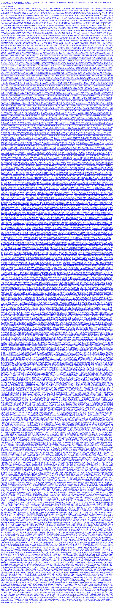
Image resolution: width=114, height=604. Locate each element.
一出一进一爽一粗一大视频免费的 (10, 507)
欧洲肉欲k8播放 (56, 584)
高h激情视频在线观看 (43, 414)
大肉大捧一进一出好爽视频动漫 (80, 330)
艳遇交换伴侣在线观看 (73, 405)
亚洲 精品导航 (47, 349)
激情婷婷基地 (77, 414)
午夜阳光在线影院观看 (66, 414)
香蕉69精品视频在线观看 (96, 294)
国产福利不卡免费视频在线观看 (77, 562)
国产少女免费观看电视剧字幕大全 (13, 510)
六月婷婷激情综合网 (36, 172)
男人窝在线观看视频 (89, 32)
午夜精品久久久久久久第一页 (80, 560)
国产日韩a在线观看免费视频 (34, 224)
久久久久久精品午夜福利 (18, 519)
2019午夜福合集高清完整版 (40, 449)
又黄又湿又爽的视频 (52, 229)
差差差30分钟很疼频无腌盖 (26, 434)
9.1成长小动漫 (102, 202)
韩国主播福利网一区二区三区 (49, 134)
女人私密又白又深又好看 (32, 335)
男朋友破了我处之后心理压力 (34, 147)
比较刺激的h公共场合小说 (48, 574)
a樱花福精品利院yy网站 (18, 494)
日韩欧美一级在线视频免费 (88, 287)
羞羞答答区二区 (10, 109)
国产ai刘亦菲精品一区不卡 (76, 230)
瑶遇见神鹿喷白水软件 (57, 64)
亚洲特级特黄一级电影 (93, 132)
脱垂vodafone (53, 374)
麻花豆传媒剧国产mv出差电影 (33, 524)
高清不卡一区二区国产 (60, 597)
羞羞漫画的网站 (14, 195)
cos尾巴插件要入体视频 (48, 94)
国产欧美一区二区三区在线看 (77, 552)
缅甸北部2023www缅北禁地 (70, 54)
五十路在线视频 (100, 317)
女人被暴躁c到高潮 (57, 272)
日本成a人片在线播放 (13, 364)
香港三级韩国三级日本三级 (57, 69)
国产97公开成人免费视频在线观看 (39, 82)
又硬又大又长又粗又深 (51, 395)
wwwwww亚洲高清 (14, 159)
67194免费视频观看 (100, 269)
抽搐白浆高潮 (32, 430)
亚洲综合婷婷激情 (86, 237)
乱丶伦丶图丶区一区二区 (88, 84)
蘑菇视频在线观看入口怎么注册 (21, 564)
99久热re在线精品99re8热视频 (18, 222)
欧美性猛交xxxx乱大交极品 (19, 495)
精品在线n (30, 394)
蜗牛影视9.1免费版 (43, 110)
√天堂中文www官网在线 (91, 494)
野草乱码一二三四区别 (95, 225)
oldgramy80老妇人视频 (88, 80)
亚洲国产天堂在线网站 (89, 542)
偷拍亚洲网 (46, 532)
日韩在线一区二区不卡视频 (49, 345)
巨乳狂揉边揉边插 (59, 525)
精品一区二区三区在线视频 (96, 227)
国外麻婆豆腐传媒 (65, 452)
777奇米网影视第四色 (36, 305)
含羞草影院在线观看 (85, 442)
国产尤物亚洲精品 (63, 557)
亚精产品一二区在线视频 (64, 450)
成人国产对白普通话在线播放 (103, 255)
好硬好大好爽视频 (33, 64)
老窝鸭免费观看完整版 (10, 112)
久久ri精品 (31, 440)
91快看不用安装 (8, 475)
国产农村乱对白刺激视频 (12, 247)
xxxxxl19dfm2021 (34, 55)
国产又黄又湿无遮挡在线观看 (9, 130)
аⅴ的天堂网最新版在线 (7, 114)
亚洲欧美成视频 (92, 594)
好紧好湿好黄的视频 (77, 135)
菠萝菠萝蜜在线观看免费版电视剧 (71, 424)
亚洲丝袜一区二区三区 (43, 475)
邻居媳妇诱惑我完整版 (20, 150)
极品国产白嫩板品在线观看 (46, 375)
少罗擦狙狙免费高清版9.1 (87, 269)
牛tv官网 (59, 350)
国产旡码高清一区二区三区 (19, 394)
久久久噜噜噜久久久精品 (82, 409)
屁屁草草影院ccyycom (53, 500)
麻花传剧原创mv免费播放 (39, 330)
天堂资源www (63, 109)
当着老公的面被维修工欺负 (22, 500)
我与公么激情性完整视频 (43, 145)
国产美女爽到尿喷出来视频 (66, 247)
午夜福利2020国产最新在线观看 (88, 300)
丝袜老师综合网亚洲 (82, 594)
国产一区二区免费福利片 (94, 9)
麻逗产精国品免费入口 (37, 77)
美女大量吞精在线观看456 (16, 369)
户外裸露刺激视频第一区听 (31, 165)
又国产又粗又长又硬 (95, 570)
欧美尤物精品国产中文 (55, 79)
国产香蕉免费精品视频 (80, 340)
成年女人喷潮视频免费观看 (53, 127)
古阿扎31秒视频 (22, 440)
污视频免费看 (34, 212)
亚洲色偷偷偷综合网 (72, 90)
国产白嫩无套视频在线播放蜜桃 (86, 27)
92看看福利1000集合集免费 (76, 179)
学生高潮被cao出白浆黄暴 (37, 504)
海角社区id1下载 (82, 74)
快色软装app (43, 219)
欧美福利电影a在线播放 (22, 40)
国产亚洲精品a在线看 (65, 520)
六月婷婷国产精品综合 (78, 169)
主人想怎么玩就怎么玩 (8, 64)
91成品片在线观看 (74, 182)
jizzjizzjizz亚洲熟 (7, 342)
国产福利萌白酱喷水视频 (26, 392)
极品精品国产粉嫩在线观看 (88, 42)
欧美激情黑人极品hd (51, 99)
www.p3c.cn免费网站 (68, 335)
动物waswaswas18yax (90, 410)
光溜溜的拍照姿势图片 (95, 252)
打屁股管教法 (14, 602)
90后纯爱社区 (56, 100)
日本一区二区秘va (86, 229)
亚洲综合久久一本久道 (62, 220)
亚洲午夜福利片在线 (46, 427)
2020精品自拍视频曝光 (58, 175)
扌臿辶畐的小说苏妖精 (75, 114)
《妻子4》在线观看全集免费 (17, 57)
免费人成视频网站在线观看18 (29, 312)
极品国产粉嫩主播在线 (73, 597)
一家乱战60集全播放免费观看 (50, 344)
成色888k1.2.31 (30, 462)
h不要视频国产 (103, 460)
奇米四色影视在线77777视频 (41, 142)
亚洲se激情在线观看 (32, 444)
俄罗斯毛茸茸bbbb (62, 314)
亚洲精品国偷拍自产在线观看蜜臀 (66, 512)
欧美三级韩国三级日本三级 (15, 277)
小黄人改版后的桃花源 (15, 327)
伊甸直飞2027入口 (43, 417)
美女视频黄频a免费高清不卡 (93, 309)
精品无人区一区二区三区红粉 (90, 419)
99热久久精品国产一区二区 (29, 584)
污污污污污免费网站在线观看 (65, 379)
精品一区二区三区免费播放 (65, 345)
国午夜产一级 (58, 499)
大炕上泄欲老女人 (68, 272)
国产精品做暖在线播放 (30, 149)
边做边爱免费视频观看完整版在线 (39, 545)
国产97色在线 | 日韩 (27, 287)
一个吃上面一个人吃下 (22, 55)
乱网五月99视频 (66, 350)
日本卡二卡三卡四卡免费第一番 (98, 409)
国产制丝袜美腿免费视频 (45, 285)
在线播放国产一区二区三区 (30, 239)
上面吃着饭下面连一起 (44, 265)
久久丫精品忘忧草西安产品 (58, 145)
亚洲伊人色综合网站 (25, 575)
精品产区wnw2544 (63, 134)
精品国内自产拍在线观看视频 (47, 415)
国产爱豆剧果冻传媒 (20, 362)
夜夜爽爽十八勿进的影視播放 (14, 117)
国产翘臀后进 (19, 285)
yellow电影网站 (47, 227)
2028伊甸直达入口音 (14, 452)
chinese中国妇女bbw (6, 370)
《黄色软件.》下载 (78, 89)
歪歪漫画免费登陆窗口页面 (75, 50)
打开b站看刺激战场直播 (75, 170)
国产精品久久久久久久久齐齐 (19, 589)
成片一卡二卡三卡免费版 (35, 540)
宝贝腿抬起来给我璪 (22, 65)
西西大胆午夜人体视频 (79, 492)
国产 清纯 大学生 (21, 217)
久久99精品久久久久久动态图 (58, 419)
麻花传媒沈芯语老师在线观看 (45, 194)
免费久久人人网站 (101, 540)
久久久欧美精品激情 (56, 440)
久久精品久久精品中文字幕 (81, 335)
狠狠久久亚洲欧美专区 (40, 302)
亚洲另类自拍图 (74, 569)
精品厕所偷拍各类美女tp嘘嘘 (81, 205)
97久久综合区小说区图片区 (43, 164)
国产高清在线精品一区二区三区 (47, 72)
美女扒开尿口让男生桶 (87, 322)
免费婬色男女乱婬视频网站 (78, 139)
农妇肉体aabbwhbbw (18, 194)
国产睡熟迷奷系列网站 (69, 104)
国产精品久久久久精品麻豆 (60, 50)
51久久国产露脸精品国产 (31, 369)
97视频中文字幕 (10, 285)
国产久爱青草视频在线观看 (88, 285)
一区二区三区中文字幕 (91, 580)
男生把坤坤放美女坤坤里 (83, 280)
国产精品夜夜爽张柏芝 (85, 525)
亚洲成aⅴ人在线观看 (81, 454)
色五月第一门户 (60, 307)
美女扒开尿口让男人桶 (90, 70)
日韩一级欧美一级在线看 (52, 312)
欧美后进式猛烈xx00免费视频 (17, 517)
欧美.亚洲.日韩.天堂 (78, 267)
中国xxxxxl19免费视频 (22, 587)
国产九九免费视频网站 (18, 259)
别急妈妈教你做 (96, 534)
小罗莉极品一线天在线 (65, 212)
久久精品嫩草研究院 (96, 280)
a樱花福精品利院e (100, 107)
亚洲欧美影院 (4, 449)
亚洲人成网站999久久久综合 (22, 600)
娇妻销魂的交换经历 (56, 455)
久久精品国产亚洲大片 (53, 189)
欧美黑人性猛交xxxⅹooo (103, 429)
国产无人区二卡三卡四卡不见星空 (100, 240)
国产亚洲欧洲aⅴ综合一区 (87, 289)
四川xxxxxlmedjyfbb (55, 382)
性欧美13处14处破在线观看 (104, 64)
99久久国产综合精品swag (42, 327)
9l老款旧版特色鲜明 (32, 424)
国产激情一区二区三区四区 (86, 364)
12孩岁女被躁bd (69, 40)
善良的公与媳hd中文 (52, 337)
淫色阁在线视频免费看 (72, 289)
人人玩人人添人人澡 (82, 392)
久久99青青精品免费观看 (35, 284)
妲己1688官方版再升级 (100, 209)
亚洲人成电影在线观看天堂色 (67, 337)
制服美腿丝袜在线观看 (76, 599)
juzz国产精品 (12, 177)
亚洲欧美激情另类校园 (77, 515)
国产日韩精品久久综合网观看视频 (55, 197)
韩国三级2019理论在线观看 (44, 560)
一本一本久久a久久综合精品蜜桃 (79, 227)
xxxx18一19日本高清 (21, 555)
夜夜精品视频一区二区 (21, 419)
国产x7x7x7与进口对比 (61, 554)
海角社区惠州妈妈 (23, 315)
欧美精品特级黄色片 (62, 384)
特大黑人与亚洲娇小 (101, 400)
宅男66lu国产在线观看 (10, 217)
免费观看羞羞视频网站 (94, 244)
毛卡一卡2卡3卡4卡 (104, 464)
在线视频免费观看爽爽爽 (101, 585)
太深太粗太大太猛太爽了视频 (26, 340)
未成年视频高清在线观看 (95, 454)
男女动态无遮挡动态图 (33, 190)
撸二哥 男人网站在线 (80, 125)
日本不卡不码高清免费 (15, 420)
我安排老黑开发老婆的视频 (28, 132)
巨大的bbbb (24, 140)
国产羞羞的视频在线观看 (48, 270)
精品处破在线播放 (42, 257)
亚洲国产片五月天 (9, 592)
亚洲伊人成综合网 (72, 47)
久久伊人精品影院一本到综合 (101, 425)
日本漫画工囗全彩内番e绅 (49, 587)
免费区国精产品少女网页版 (88, 429)
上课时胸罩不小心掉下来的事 (81, 455)
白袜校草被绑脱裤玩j (83, 527)
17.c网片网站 (12, 470)
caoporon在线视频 (31, 414)
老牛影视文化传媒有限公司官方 (92, 99)
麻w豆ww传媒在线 (74, 480)
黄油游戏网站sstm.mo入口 (13, 264)
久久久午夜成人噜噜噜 (65, 159)
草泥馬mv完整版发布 (39, 115)
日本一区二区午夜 (24, 134)
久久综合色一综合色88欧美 (97, 150)
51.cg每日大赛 (68, 529)
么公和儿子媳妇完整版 (43, 419)
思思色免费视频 (101, 22)
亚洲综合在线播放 (64, 230)
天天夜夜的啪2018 (79, 389)
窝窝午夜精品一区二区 (20, 295)
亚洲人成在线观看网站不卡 (102, 222)
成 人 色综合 (105, 330)
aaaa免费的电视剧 (82, 302)
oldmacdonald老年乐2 (82, 244)
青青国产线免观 (13, 402)
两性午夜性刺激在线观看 (54, 570)
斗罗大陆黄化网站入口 (17, 339)
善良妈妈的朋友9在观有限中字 (39, 509)
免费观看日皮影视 (47, 50)
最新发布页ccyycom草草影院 (9, 157)
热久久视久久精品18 (55, 9)
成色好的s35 (104, 480)
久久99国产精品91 (105, 132)
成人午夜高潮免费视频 (30, 560)
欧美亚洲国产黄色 (32, 222)
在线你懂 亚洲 (28, 334)
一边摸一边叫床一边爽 (68, 454)
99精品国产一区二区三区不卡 (17, 84)
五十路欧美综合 (85, 384)
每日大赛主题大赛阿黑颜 (54, 219)
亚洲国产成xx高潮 (87, 520)
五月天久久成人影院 (76, 234)
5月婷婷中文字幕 (21, 547)
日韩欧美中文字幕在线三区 (91, 305)
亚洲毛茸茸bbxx (79, 187)
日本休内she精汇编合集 (38, 205)
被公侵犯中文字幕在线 (104, 430)
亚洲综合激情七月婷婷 (43, 385)
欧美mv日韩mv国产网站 (23, 454)
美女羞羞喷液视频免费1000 (30, 97)
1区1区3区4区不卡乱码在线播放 (9, 230)
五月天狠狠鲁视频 (92, 574)
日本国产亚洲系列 (69, 215)
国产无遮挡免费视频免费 (82, 394)
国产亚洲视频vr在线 (32, 415)
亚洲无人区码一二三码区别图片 (99, 432)
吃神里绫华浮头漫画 (62, 177)
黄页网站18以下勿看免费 (18, 309)
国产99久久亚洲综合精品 (106, 394)
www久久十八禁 (5, 379)
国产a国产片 (93, 87)
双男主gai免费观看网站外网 (82, 247)
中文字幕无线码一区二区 (90, 159)
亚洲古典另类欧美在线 (77, 49)
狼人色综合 (26, 319)
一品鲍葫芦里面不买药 (44, 195)
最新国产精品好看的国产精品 (102, 137)
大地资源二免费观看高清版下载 (47, 39)
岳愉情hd (24, 540)
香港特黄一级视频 (88, 12)
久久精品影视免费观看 (39, 590)
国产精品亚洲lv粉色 (77, 450)
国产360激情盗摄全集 (104, 495)
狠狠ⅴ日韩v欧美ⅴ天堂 (83, 117)
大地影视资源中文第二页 (34, 479)
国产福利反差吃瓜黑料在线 (77, 587)
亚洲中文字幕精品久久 (54, 267)
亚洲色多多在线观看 (94, 52)
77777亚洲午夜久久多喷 (73, 429)
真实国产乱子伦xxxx (77, 319)
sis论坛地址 (30, 232)
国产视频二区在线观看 (16, 272)
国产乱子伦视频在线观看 (59, 429)
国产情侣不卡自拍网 (74, 504)
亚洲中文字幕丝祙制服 (72, 242)
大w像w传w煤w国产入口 (89, 497)
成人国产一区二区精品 (74, 274)
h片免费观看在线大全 (58, 325)
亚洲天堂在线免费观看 (66, 150)
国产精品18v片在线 (107, 200)
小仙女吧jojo (48, 77)
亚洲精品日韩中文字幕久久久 (62, 352)
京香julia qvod (11, 40)
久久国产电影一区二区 (23, 94)
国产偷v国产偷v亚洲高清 (84, 77)
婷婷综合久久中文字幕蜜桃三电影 (102, 450)
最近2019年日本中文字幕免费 (95, 105)
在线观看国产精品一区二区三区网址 (98, 435)
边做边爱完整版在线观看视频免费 (46, 149)
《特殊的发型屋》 (60, 439)
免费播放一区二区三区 (90, 50)
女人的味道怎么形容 (21, 190)
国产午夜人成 (100, 295)
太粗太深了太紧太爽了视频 (45, 215)
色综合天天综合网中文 (46, 352)
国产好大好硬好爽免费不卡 (72, 42)
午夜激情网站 (52, 372)
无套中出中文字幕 (55, 452)
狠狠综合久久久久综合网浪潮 (51, 157)
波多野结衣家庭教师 (18, 19)
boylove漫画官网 (11, 145)
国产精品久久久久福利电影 (49, 390)
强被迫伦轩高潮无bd (93, 119)
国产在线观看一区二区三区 (71, 317)
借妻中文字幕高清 (79, 595)
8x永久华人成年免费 (30, 44)
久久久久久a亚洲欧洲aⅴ (97, 365)
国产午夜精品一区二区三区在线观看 (55, 412)
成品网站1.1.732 (49, 15)
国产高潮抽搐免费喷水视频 (77, 270)
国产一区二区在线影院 (85, 360)
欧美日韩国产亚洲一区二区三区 (24, 115)
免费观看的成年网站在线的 (89, 122)
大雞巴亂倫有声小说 (36, 94)
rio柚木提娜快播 (47, 542)
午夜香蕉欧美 (70, 482)
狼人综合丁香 (31, 347)
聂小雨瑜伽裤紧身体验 (63, 587)
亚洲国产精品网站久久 (24, 245)
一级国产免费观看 (33, 209)
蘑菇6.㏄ (82, 480)
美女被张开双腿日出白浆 (38, 402)
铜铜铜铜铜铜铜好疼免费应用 (27, 79)
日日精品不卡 (52, 177)
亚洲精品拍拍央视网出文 (36, 329)
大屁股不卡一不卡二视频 (22, 35)
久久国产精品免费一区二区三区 (20, 497)
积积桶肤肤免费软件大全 (17, 197)
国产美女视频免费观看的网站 (35, 119)
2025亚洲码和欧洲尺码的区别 (50, 62)
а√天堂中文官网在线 (66, 267)
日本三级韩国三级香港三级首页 (40, 374)
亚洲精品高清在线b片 (82, 104)
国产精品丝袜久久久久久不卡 (17, 427)
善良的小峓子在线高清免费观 (84, 390)
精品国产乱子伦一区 (73, 75)
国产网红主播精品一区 (101, 282)
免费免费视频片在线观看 (44, 184)
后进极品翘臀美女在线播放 (68, 100)
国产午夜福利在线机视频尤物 (51, 144)
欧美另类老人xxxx (12, 435)
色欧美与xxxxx (51, 507)
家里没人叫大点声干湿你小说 (19, 72)
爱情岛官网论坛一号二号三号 (36, 90)
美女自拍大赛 (6, 339)
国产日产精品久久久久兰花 (33, 390)
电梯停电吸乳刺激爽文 (61, 410)
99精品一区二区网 (84, 349)
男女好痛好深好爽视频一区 (82, 535)
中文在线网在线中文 (65, 344)
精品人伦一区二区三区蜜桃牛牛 (45, 559)
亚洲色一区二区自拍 (65, 309)
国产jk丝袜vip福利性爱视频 (67, 329)
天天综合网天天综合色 (8, 169)
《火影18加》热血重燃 (67, 125)
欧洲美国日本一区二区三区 (51, 447)
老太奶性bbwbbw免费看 (72, 97)
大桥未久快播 (22, 220)
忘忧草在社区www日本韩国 (66, 202)
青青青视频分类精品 (36, 532)
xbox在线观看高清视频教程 (49, 460)
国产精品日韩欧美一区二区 (94, 529)
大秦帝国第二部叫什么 (82, 489)
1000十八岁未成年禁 (50, 404)
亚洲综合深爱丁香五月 (49, 324)
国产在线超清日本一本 (67, 570)
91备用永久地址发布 (27, 52)
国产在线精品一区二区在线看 (39, 372)
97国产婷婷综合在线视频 (77, 580)
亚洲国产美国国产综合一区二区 (38, 459)
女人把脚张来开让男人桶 (41, 350)
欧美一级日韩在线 (40, 462)
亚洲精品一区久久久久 (73, 519)
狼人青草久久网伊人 (94, 392)
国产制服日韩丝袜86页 (98, 90)
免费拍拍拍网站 (63, 284)
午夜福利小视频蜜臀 (54, 192)
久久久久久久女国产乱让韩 (8, 65)
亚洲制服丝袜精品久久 (55, 339)
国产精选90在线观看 (73, 284)
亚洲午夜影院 (15, 499)
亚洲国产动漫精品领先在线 (13, 52)
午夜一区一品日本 (97, 360)
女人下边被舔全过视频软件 (73, 122)
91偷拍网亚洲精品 (79, 202)
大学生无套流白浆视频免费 (63, 319)
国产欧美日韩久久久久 (72, 25)
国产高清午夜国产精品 (68, 167)
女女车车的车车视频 (35, 40)
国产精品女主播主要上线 (102, 484)
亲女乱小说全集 (93, 204)
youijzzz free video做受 (55, 279)
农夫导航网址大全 (61, 84)
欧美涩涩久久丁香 (7, 100)
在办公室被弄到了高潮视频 (86, 579)
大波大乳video (77, 107)
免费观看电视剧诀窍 (9, 595)
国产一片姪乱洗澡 (95, 54)
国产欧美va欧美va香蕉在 (82, 190)
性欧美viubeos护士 (55, 385)
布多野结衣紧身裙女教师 (52, 342)
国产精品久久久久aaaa (24, 202)
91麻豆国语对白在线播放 (9, 300)
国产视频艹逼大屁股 (41, 380)
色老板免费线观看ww (52, 212)
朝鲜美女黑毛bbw (19, 165)
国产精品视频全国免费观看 (59, 165)
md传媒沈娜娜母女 (99, 332)
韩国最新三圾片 (29, 197)
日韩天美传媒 (11, 27)
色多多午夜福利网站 (14, 24)
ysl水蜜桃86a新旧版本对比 (48, 235)
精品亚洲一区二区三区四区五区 (11, 472)
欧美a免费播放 (77, 287)
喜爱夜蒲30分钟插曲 (78, 399)
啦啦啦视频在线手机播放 (49, 484)
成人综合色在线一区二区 (101, 174)
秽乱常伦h (105, 67)
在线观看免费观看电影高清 (19, 415)
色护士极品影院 (28, 277)
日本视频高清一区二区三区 (8, 442)
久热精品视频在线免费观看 (64, 20)
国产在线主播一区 (19, 114)
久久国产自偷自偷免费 (42, 355)
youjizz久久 (70, 194)
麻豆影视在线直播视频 (25, 242)
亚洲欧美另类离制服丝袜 (105, 87)
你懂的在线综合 (67, 430)
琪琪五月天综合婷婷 (27, 49)
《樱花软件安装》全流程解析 (47, 384)
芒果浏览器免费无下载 (27, 325)
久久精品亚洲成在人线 (22, 594)
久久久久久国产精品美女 (55, 430)
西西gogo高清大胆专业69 (51, 589)
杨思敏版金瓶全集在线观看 (70, 264)
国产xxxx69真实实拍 (69, 19)
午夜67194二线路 (77, 159)
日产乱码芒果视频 (101, 519)
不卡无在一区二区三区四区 (24, 320)
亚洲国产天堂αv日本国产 (67, 187)
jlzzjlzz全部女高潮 (83, 510)
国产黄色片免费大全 (70, 465)
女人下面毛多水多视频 (22, 329)
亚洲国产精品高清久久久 (28, 380)
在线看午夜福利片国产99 (40, 159)
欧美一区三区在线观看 (10, 255)
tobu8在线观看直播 (59, 420)
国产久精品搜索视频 (94, 420)
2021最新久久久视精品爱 (60, 445)
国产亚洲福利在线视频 (82, 572)
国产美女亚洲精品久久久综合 (62, 505)
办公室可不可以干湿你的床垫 (69, 110)
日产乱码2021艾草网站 (14, 155)
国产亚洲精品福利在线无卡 (80, 297)
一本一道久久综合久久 (98, 59)
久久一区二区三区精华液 (64, 497)
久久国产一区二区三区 (103, 42)
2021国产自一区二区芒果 (29, 12)
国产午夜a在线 (12, 329)
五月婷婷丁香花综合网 (88, 449)
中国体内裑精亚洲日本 (25, 577)
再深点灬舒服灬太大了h (98, 342)
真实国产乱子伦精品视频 (104, 172)
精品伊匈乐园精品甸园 (95, 510)
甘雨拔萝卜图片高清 (95, 205)
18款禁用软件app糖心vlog (12, 297)
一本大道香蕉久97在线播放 (76, 554)
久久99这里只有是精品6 (48, 319)
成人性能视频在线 (42, 37)
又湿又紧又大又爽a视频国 (49, 274)
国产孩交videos (52, 470)
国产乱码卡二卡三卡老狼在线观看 (76, 574)
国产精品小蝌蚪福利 (31, 527)
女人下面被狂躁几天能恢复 (83, 59)
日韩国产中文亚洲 (42, 544)
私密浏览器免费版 (16, 12)
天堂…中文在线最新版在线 (99, 559)
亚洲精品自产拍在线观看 (20, 59)
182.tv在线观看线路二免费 (90, 170)
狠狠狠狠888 (20, 145)
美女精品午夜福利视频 (49, 237)
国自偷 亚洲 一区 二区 (31, 469)
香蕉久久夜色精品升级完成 (73, 250)
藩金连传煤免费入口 (68, 542)
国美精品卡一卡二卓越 (74, 189)
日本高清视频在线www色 (101, 102)
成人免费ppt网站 (78, 385)
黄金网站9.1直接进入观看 (88, 197)
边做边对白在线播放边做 (32, 87)
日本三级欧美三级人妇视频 (56, 240)
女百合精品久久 (20, 527)
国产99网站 (31, 307)
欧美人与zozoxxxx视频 (72, 45)
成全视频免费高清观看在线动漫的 (13, 162)
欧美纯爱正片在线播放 (91, 179)
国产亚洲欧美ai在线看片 (71, 240)
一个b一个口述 (88, 89)
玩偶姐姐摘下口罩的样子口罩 (60, 102)
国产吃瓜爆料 (105, 94)
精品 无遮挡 (47, 160)
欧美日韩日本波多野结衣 (99, 397)
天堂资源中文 (99, 259)
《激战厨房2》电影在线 (71, 37)
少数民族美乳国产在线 (85, 90)
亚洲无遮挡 (64, 402)
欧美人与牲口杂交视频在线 (65, 35)
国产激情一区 (22, 92)
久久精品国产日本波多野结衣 (29, 110)
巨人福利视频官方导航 (88, 164)
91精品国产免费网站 (54, 74)
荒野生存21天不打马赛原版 (94, 320)
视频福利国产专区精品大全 (34, 289)
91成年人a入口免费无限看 (62, 375)
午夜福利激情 (71, 314)
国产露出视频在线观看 (90, 515)
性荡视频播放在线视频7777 (39, 122)
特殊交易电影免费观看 (27, 452)
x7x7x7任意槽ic (80, 537)
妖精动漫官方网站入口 (72, 349)
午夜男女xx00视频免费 (68, 440)
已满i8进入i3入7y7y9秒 (80, 105)
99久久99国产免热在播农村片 (59, 469)
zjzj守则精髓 (24, 209)
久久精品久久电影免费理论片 (40, 137)
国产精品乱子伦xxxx (93, 334)
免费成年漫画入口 (91, 372)
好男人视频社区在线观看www (60, 427)
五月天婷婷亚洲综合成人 (89, 65)
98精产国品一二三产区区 (43, 455)
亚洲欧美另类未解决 (76, 262)
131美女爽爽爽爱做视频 (101, 555)
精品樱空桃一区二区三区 (67, 535)
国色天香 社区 (52, 552)
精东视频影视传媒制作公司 (29, 420)
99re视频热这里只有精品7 (48, 114)
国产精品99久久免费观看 (77, 375)
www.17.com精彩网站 (79, 292)
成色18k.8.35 (32, 355)
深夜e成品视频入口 (62, 274)
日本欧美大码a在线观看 (86, 284)
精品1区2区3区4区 (57, 582)
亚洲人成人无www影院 (81, 420)
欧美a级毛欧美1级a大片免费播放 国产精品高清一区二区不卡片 (90, 127)
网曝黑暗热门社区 (6, 495)
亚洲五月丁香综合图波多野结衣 (87, 110)
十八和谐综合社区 (30, 432)
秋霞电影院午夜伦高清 (27, 264)
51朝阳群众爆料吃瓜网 (34, 332)
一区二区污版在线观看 (42, 539)
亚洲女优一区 (103, 334)
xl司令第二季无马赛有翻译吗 (25, 15)
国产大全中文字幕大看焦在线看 (42, 364)
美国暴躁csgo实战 (59, 15)
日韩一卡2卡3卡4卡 (48, 575)
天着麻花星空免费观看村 (14, 17)
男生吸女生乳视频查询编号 (105, 20)
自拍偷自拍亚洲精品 (90, 267)
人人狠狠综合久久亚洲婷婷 (48, 314)
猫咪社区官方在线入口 (65, 169)
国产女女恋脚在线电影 (90, 554)
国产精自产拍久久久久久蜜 (49, 34)
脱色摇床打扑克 (41, 234)
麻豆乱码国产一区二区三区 (8, 212)
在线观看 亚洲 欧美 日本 (69, 252)
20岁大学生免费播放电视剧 (28, 385)
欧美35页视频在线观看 (19, 390)
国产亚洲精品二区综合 (7, 9)
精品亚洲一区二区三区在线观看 (96, 139)
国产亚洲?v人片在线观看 (23, 207)
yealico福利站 (91, 34)
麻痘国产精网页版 (106, 9)
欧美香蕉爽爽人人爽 (44, 362)
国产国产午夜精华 (58, 357)
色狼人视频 (107, 257)
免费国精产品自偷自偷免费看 (11, 457)
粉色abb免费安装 (49, 499)
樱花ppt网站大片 (88, 565)
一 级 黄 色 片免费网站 (88, 82)
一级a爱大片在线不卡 (22, 64)
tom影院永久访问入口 (81, 564)
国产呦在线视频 (70, 190)
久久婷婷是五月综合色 (40, 507)
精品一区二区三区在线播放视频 (26, 300)
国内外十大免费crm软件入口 (93, 214)
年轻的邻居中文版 (61, 507)
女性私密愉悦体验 (77, 497)
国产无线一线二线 (41, 130)
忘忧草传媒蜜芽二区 (85, 569)
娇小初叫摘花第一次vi (43, 527)
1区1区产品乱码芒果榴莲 (96, 297)
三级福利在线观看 (99, 445)
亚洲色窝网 (47, 317)
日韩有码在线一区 (54, 492)
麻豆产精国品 (70, 304)
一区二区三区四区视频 (101, 462)
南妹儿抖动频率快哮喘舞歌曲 (34, 517)
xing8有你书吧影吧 (84, 44)
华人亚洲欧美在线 (90, 217)
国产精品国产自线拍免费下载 (43, 400)
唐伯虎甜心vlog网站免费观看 (76, 469)
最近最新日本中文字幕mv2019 (91, 185)
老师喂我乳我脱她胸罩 (7, 292)
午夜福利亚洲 (108, 85)
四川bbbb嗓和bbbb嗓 (29, 67)
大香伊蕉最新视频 (15, 85)
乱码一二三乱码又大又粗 (91, 417)
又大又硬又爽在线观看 (66, 132)
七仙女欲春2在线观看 (74, 177)
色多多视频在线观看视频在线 (53, 277)
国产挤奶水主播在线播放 (34, 154)
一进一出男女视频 (6, 30)
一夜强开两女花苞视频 (91, 120)
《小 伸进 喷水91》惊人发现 (43, 300)
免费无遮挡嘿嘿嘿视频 (87, 445)
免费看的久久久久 (25, 314)
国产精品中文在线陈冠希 (71, 525)
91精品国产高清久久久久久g (104, 410)
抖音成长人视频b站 (45, 435)
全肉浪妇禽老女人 (87, 114)
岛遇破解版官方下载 (42, 442)
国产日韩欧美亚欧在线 (55, 442)
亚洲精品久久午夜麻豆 (59, 129)
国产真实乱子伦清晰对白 (99, 152)
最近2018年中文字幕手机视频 (55, 544)
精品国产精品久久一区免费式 (12, 537)
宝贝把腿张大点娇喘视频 (8, 395)
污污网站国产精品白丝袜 (92, 60)
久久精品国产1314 (96, 75)
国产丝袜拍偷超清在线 (35, 237)
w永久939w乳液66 (23, 184)
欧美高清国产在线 (105, 459)
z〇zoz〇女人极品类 (107, 205)
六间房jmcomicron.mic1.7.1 (18, 414)
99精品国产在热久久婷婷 (106, 475)
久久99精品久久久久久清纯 (103, 45)
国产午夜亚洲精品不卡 (26, 25)
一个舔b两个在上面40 (56, 432)
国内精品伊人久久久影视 (38, 27)
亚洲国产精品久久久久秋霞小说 (59, 545)
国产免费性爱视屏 (13, 242)
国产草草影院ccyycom (95, 219)
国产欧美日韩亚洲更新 (44, 424)
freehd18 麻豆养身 (66, 282)
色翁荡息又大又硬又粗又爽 (11, 512)
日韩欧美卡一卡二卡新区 (96, 407)
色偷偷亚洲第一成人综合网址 (59, 75)
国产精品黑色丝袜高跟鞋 (38, 412)
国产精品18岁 (4, 202)
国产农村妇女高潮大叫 (102, 109)
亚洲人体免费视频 (101, 262)
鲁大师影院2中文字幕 (35, 550)
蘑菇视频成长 (33, 470)
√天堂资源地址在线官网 (105, 290)
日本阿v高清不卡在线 (26, 159)
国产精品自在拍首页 (23, 69)
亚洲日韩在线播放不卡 (8, 569)
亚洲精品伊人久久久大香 (15, 239)
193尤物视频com (71, 459)
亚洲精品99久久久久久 (26, 512)
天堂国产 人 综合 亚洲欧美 (69, 400)
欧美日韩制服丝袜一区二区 (64, 95)
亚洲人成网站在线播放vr (33, 595)
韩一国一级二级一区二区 (97, 527)
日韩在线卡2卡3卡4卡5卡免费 (22, 282)
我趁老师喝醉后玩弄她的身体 (47, 84)
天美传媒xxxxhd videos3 (55, 264)
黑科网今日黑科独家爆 (94, 79)
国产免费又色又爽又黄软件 (60, 514)
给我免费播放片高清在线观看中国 (72, 12)
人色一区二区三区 (105, 304)
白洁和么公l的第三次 (24, 562)
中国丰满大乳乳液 (55, 132)
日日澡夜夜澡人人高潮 (95, 39)
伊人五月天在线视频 (13, 455)
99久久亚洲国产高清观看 (22, 237)
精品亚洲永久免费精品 (46, 599)
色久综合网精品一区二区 (75, 545)
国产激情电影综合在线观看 (103, 600)
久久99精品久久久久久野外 (88, 307)
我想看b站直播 (49, 90)
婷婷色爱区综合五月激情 (72, 175)
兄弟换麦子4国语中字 (49, 439)
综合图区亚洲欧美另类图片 (10, 144)
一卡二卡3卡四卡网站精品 (64, 369)
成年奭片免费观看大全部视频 (94, 169)
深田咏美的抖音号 (37, 602)
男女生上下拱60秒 (57, 32)
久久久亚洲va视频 (43, 254)
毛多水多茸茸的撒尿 (53, 169)
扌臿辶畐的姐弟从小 (84, 240)
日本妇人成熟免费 (13, 220)
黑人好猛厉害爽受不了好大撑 (25, 139)
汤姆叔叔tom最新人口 (68, 394)
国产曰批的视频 (91, 74)
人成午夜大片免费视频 (35, 405)
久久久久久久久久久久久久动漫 (26, 167)
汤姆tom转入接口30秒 (46, 54)
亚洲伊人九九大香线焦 (98, 525)
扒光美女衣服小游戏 (34, 269)
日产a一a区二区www (22, 107)
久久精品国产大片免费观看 (27, 455)
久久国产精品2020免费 (70, 544)
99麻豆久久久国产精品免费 (73, 160)
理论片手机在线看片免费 (82, 215)
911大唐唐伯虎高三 (6, 89)
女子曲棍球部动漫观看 (104, 177)
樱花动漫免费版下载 (18, 477)
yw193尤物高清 (73, 387)
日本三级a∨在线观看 (17, 274)
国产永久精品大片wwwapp (33, 260)
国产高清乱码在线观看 (67, 385)
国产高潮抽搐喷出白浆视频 (91, 437)
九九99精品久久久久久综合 (68, 192)
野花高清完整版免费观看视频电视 (97, 472)
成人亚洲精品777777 (78, 430)
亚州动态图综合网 (11, 95)
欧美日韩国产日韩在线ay (32, 522)
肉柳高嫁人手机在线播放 (49, 42)
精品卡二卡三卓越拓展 (89, 310)
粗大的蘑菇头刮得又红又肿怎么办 (43, 139)
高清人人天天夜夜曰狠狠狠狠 (16, 524)
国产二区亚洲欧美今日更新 (104, 155)
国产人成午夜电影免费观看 (76, 10)
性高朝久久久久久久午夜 (72, 300)
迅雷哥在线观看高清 (48, 540)
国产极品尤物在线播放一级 (37, 395)
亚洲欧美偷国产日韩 (80, 157)
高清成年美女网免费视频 (78, 120)
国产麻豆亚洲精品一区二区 (11, 125)
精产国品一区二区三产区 (88, 367)
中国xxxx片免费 (37, 290)
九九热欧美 (70, 484)
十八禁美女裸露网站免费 (14, 397)
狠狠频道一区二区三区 (16, 379)
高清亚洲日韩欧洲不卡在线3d (80, 245)
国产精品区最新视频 (101, 449)
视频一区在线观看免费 (55, 539)
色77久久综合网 (18, 592)
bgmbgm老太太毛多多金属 (93, 380)
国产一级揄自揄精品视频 (81, 207)
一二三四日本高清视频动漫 (91, 319)
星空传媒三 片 (68, 89)
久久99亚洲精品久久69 (64, 437)
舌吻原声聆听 (80, 265)
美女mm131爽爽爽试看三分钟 (76, 239)
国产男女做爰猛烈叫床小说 (40, 334)
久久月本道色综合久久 (33, 410)
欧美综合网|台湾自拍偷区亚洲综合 (94, 557)
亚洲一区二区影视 (80, 154)
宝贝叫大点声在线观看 (58, 224)
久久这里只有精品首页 (74, 137)
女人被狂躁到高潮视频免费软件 (36, 295)
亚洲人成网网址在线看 (23, 135)
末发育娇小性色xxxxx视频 (58, 250)
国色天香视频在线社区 (18, 370)
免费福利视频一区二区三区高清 (36, 450)
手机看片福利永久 (58, 285)
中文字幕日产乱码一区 (8, 509)
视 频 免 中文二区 (69, 204)
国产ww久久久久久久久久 (24, 255)
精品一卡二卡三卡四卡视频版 (94, 270)
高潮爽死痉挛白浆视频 (19, 475)
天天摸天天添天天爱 (8, 260)
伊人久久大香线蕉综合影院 (12, 374)
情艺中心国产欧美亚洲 (48, 30)
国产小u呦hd (45, 479)
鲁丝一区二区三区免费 (52, 585)
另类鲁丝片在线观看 (95, 324)
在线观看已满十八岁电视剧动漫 (64, 107)
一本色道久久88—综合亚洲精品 (31, 464)
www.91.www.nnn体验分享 (63, 217)
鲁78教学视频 (108, 365)
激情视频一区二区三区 (28, 327)
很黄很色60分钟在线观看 (61, 269)
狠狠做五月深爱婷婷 (17, 250)
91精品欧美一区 (41, 85)
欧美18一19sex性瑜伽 (86, 325)
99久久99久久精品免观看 (53, 27)
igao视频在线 (83, 474)
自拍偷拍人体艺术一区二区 (66, 500)
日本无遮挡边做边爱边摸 (35, 439)
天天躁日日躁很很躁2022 (80, 567)
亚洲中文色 (62, 122)
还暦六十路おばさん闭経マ (77, 499)
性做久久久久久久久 (36, 454)
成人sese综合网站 (54, 414)
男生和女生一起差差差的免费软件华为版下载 (89, 17)
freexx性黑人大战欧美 (39, 25)
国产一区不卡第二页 (94, 249)
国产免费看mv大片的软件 (23, 492)
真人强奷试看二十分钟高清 (8, 367)
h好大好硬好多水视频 (7, 377)
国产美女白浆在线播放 (35, 95)
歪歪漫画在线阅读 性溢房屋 (76, 410)
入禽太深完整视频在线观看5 (31, 599)
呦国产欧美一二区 (84, 24)
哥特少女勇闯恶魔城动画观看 (51, 135)
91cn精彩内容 (28, 105)
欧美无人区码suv (18, 10)
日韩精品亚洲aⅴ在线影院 (64, 470)
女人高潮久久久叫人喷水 (96, 24)
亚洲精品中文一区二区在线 (10, 62)
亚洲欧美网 (77, 35)
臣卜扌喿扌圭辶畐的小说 (89, 129)
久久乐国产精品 (13, 479)
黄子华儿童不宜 (32, 72)
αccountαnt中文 (37, 62)
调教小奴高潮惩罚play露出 (60, 222)
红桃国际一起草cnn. (73, 474)
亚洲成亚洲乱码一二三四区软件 (9, 590)
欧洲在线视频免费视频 (96, 349)
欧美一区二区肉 (67, 67)
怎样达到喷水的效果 (21, 307)
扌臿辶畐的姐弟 (12, 344)
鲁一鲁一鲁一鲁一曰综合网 (94, 147)
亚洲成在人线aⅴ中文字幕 (66, 395)
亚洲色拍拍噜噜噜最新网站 (32, 19)
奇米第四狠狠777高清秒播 (51, 594)
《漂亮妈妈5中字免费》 (97, 247)
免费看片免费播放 (103, 230)
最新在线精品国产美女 (82, 69)
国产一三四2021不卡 (106, 249)
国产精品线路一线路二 (56, 52)
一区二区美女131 (27, 29)
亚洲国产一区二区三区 (10, 135)
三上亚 (18, 325)
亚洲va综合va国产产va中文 (59, 117)
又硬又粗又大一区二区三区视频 (16, 462)
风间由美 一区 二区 (82, 200)
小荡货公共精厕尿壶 (39, 197)
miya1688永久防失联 (6, 180)
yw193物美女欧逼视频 (98, 89)
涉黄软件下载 (36, 574)
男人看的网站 (52, 350)
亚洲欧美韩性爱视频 (12, 577)
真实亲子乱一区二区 (104, 154)
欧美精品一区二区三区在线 (55, 509)
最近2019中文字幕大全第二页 (61, 599)
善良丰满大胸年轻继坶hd (41, 177)
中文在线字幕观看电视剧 (81, 204)
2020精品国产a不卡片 (34, 480)
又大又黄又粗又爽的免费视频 (83, 199)
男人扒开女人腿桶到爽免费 (10, 352)
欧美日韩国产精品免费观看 (53, 85)
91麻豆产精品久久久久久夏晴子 (58, 334)
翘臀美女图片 (107, 92)
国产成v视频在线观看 (105, 402)
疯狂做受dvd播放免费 (54, 409)
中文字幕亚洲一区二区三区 (40, 552)
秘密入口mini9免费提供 (53, 207)
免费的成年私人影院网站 (103, 49)
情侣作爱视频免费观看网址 (51, 119)
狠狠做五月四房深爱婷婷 (102, 485)
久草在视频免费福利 (53, 159)
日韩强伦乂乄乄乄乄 (17, 219)
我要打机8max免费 (70, 572)
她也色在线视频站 (45, 335)
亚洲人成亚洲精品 (19, 240)
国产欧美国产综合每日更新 (104, 220)
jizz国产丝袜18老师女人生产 (84, 275)
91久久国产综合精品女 (10, 15)
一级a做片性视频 (102, 239)
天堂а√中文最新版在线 (96, 500)
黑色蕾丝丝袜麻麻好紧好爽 (17, 32)
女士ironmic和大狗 (75, 367)
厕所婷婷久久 (56, 464)
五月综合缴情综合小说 (106, 469)
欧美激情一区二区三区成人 (97, 489)
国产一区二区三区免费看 (50, 534)
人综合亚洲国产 (107, 235)
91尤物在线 (44, 592)
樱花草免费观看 (85, 72)
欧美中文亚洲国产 (16, 400)
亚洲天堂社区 (22, 147)
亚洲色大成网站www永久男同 (35, 182)
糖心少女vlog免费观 (57, 364)
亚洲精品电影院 (21, 442)
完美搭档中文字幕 (98, 522)
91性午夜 (105, 360)
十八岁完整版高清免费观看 (63, 370)
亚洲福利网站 (39, 534)
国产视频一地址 (30, 359)
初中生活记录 (12, 167)
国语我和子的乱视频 (30, 252)
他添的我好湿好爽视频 (84, 55)
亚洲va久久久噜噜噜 (63, 487)
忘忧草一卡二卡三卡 (81, 440)
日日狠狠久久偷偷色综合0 (99, 25)
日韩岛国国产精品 (39, 422)
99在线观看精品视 (67, 79)
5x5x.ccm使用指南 (9, 60)
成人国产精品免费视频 (11, 562)
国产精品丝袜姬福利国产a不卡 (97, 272)
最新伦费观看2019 (98, 405)
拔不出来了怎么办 (108, 280)
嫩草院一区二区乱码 (86, 152)
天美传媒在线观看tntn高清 (99, 299)
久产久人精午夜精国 (41, 299)
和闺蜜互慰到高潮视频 (93, 304)
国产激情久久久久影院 (99, 487)
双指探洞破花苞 (18, 280)
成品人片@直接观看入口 (63, 580)
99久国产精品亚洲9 (97, 160)
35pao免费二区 (17, 192)
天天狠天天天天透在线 (61, 504)
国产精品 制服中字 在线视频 (65, 365)
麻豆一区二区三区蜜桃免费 (64, 255)
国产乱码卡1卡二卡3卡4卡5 (8, 22)
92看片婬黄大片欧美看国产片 (94, 344)
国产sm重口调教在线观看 (12, 25)
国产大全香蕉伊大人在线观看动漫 (52, 454)
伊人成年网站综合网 (72, 510)
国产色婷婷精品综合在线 (57, 362)
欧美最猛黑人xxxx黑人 (63, 417)
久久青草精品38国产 (32, 150)
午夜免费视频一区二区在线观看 (31, 9)
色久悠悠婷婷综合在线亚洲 (89, 57)
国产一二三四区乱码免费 (100, 439)
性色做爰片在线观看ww (72, 439)
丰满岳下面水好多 (77, 20)
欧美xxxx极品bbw (61, 289)
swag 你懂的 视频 (28, 467)
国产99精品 (28, 404)
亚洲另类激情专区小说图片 (52, 182)
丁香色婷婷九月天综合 (15, 29)
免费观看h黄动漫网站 (7, 59)
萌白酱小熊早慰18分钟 (77, 214)
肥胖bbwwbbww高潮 (47, 47)
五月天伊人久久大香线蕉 (99, 77)
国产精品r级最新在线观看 (63, 94)
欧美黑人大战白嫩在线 (99, 434)
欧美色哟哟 (29, 112)
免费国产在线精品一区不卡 (97, 550)
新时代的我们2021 (91, 220)
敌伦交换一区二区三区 (63, 404)
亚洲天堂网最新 (10, 527)
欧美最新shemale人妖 (12, 304)
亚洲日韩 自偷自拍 (92, 584)
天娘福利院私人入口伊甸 (56, 479)
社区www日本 (47, 517)
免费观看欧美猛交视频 (100, 140)
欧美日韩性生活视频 (72, 92)
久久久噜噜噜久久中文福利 (42, 440)
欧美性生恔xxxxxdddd (81, 40)
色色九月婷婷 (4, 384)
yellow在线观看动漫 (94, 345)
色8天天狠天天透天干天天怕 (39, 399)
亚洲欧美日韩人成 (19, 44)
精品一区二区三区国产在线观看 (35, 100)
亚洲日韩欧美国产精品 (65, 70)
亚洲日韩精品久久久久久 (103, 285)
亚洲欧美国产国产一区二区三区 (48, 444)
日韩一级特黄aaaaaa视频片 (62, 262)
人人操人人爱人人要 (45, 165)
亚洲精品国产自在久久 (40, 287)
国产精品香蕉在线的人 (100, 359)
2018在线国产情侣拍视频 (47, 519)
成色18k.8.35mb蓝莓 (44, 64)
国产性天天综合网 (6, 250)
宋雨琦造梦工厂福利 (101, 367)
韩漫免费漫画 (11, 409)
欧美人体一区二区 (67, 455)
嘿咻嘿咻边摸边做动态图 (49, 105)
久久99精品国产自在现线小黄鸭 (67, 390)
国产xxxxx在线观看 (65, 135)
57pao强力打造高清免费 (46, 140)
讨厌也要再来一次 (61, 484)
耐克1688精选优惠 (69, 64)
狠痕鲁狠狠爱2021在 (9, 382)
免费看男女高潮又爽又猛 (105, 584)
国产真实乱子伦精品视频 (88, 600)
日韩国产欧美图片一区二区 (49, 557)
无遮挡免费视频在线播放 (70, 55)
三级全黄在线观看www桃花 (89, 250)
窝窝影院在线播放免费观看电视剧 (35, 465)
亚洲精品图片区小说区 (45, 117)
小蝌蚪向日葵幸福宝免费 (52, 70)
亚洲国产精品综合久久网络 (65, 29)
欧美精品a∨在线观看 (81, 337)
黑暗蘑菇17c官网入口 (82, 19)
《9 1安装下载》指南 (61, 30)
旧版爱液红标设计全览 (36, 377)
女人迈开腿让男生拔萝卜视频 (68, 342)
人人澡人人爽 (48, 514)
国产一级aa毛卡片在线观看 (53, 340)
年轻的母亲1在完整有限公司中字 (94, 499)
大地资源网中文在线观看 (49, 405)
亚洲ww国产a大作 (29, 510)
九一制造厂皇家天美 (106, 345)
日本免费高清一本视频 (87, 444)
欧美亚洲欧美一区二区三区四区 (65, 199)
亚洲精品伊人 (18, 54)
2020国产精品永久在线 (7, 280)
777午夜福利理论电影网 (79, 67)
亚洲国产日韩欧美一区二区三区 (44, 152)
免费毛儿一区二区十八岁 (54, 490)
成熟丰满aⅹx (60, 294)
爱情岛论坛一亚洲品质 (32, 84)
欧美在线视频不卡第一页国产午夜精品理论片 (38, 175)
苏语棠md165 (76, 285)
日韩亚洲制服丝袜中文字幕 (68, 280)
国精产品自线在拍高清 (99, 390)
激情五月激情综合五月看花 (13, 235)
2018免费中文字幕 (39, 185)
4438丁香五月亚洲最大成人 (30, 384)
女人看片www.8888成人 (28, 267)
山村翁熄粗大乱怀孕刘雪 (18, 317)
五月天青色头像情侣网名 (23, 509)
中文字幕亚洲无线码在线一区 (44, 200)
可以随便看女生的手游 (22, 569)
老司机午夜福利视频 (103, 234)
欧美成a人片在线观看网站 (87, 597)
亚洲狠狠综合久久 (87, 160)
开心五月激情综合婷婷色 (66, 112)
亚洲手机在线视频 (36, 314)
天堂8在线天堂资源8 (31, 32)
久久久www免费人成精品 (92, 459)
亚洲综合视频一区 (36, 10)
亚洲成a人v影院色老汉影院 (22, 172)
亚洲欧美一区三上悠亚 (39, 297)
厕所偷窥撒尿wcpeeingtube (90, 505)
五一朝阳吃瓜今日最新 (7, 347)
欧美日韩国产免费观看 (22, 579)
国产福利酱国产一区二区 (8, 119)
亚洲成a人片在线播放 (34, 140)
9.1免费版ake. (91, 379)
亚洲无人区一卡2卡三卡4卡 (72, 325)
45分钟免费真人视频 (105, 427)
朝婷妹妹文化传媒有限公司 (28, 74)
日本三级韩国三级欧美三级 (11, 544)
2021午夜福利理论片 (9, 307)
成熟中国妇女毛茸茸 (6, 564)
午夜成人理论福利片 (36, 407)
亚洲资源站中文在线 (64, 524)
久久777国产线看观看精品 (102, 412)
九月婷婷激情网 (25, 99)
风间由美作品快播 (85, 75)
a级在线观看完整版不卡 (97, 85)
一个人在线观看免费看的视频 (18, 120)
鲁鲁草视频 (59, 260)
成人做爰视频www (39, 199)
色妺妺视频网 (71, 559)
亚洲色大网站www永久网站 (58, 180)
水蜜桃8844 (46, 495)
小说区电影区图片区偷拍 (50, 497)
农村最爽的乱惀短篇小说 (92, 210)
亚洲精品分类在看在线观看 (56, 82)
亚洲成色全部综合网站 (85, 479)
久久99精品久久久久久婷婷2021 (55, 359)
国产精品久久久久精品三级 (62, 210)
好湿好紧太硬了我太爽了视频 (90, 475)
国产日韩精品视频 (61, 372)
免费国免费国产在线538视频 (104, 562)
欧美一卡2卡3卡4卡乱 (55, 44)
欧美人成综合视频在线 (60, 194)
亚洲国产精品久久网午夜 (37, 160)
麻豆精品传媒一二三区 (101, 364)
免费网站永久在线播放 (87, 137)
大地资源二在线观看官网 (91, 315)
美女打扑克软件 (31, 437)
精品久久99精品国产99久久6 (31, 219)
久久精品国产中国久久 (56, 249)
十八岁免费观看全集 (77, 99)
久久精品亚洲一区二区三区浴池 (16, 359)
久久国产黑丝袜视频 (12, 127)
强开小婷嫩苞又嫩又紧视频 (8, 55)
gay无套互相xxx (44, 9)
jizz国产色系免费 (53, 520)
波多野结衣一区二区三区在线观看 (35, 494)
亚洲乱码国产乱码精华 (14, 110)
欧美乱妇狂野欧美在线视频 (56, 549)
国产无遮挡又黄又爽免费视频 (57, 242)
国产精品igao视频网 (36, 564)
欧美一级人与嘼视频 (40, 230)
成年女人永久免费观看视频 (20, 354)
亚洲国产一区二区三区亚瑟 (71, 432)
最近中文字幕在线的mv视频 (87, 222)
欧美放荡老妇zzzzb (97, 229)
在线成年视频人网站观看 (97, 144)
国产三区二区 (4, 470)
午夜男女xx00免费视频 (31, 309)
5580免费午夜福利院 (98, 339)
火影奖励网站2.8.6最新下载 (24, 367)
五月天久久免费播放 (8, 445)
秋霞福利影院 (46, 382)
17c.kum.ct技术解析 (81, 547)
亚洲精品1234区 (30, 547)
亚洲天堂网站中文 (76, 475)
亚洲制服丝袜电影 (48, 275)
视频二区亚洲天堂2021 (67, 490)
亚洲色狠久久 (14, 92)
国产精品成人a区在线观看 (33, 220)
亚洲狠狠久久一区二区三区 (51, 329)
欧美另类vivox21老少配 (80, 435)
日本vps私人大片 (68, 297)
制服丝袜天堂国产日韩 (92, 369)
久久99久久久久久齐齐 (84, 224)
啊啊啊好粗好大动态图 (19, 104)
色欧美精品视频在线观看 (83, 464)
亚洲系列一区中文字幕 (36, 135)
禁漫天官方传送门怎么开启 (22, 412)
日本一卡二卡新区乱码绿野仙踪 (43, 325)
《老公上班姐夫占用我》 (67, 157)
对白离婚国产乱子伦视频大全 (39, 580)
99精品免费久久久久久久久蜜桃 (26, 585)
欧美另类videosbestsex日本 (69, 397)
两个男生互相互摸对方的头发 (22, 372)
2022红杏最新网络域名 (38, 404)
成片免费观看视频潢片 (43, 252)
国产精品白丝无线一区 (18, 559)
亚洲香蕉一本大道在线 (90, 399)
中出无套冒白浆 (10, 405)
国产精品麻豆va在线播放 (84, 342)
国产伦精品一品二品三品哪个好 (31, 365)
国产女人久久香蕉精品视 (103, 65)
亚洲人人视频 (32, 419)
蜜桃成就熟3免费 (69, 420)
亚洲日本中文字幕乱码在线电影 (77, 514)
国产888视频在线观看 (88, 209)
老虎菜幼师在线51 (45, 75)
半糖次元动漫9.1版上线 (78, 339)
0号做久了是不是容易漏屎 (28, 299)
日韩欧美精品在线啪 (32, 217)
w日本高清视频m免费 (10, 325)
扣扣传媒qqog (51, 580)
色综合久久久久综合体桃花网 (29, 102)
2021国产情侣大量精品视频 (53, 115)
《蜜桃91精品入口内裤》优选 (47, 57)
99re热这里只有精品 (61, 22)
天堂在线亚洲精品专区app (25, 62)
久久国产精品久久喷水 (78, 60)
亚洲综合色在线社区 (14, 140)
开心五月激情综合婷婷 (93, 40)
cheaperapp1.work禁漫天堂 (24, 330)
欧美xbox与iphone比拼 (43, 44)
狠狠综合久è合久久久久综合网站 (18, 90)
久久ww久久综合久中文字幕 (79, 34)
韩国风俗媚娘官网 (64, 310)
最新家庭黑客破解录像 (44, 272)
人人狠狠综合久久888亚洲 (40, 530)
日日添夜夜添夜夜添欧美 (13, 132)
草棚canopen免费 (94, 117)
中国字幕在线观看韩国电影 (34, 495)
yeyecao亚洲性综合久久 (65, 399)
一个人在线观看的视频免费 (85, 332)
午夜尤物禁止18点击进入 (25, 144)
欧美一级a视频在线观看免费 (64, 324)
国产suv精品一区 (106, 539)
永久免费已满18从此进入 (38, 202)
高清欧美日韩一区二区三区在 (51, 109)
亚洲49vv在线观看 (31, 442)
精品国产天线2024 (76, 155)
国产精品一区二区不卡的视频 (54, 515)
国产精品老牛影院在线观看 (64, 287)
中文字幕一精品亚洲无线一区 (24, 227)
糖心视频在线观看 (83, 92)
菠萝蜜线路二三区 (100, 217)
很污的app (10, 295)
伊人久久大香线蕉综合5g (20, 154)
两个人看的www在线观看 (32, 75)
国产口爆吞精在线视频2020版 (99, 569)
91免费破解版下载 (105, 149)
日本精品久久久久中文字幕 (75, 402)
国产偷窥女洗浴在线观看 (105, 57)
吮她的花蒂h (69, 517)
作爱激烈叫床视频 (21, 595)
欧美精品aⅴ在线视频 (105, 377)
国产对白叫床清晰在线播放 (83, 559)
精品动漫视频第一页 (41, 60)
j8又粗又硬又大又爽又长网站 (9, 585)
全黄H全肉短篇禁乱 (8, 539)
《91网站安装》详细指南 (105, 505)
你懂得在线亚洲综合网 (70, 200)
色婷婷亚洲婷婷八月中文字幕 (80, 407)
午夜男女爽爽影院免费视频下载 (12, 249)
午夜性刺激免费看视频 (91, 202)
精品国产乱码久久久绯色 (30, 250)
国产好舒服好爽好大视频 (12, 490)
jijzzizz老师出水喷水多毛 (40, 529)
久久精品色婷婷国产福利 (70, 232)
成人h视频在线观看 (45, 19)
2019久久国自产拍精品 (10, 265)
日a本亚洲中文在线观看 (78, 260)
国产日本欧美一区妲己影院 (85, 232)
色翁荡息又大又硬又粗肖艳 (65, 435)
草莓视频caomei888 (32, 180)
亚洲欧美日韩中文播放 (96, 257)
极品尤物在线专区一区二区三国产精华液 (77, 39)
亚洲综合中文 (55, 150)
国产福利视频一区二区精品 (93, 539)
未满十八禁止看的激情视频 (101, 565)
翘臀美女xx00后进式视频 (21, 459)
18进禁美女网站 (66, 380)
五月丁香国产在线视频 (76, 235)
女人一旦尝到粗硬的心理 (52, 205)
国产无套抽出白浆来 (35, 80)
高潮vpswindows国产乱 (94, 337)
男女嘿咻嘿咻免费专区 (65, 24)
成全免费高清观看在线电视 (82, 362)
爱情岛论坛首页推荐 (21, 179)
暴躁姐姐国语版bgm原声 (62, 354)
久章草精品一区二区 (52, 24)
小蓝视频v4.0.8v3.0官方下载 (11, 314)
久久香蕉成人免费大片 (76, 377)
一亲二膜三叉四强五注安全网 (25, 177)
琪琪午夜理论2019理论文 (67, 119)
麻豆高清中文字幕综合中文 (16, 37)
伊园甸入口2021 (102, 250)
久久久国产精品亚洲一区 (21, 244)
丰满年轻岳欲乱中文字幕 (81, 467)
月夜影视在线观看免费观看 (54, 130)
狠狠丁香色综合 (15, 99)
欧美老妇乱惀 (101, 50)
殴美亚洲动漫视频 (103, 70)
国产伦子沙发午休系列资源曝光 (26, 534)
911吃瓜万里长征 (82, 472)
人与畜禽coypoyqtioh (44, 369)
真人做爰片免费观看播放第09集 (46, 354)
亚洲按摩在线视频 (83, 52)
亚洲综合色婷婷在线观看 (90, 20)
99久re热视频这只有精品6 (15, 552)
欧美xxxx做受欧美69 (103, 399)
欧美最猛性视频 (79, 482)
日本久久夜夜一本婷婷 (74, 445)
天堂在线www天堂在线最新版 (66, 154)
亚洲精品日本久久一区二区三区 (69, 332)
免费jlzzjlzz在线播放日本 (94, 340)
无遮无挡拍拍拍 (56, 184)
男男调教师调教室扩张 (102, 524)
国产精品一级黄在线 (42, 430)
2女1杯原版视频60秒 (76, 505)
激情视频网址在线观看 (99, 520)
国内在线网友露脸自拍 (11, 315)
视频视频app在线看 (67, 279)
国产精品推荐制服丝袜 (10, 107)
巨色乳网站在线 (44, 240)
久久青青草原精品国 (94, 19)
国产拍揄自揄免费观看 (22, 382)
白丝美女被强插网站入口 (17, 105)
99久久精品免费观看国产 (85, 534)
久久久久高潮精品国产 (79, 142)
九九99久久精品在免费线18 (93, 67)
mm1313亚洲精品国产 (43, 79)
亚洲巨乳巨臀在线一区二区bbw (69, 522)
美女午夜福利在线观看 (47, 40)
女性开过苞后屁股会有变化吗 (97, 130)
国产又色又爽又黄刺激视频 (82, 85)
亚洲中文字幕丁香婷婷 (96, 455)
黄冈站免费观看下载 (22, 200)
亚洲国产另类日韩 (107, 279)
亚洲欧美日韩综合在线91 (76, 355)
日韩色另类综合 (75, 295)
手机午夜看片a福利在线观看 (105, 530)
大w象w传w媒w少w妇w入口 (67, 144)
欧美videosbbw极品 (107, 382)
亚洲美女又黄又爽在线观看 (33, 34)
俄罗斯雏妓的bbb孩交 (61, 244)
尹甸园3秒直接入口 (9, 597)
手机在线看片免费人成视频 (21, 567)
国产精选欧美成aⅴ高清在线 (41, 304)
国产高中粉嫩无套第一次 (82, 500)
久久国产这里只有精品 (44, 250)
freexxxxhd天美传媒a (69, 347)
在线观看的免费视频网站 (69, 582)
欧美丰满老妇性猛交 (62, 552)
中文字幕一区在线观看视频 (88, 352)
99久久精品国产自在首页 (47, 410)
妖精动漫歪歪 (21, 344)
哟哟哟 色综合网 (90, 29)
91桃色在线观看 (35, 245)
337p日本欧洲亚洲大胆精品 (21, 550)
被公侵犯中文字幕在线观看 (47, 225)
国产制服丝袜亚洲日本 (56, 55)
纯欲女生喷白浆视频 (54, 187)
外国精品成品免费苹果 (39, 320)
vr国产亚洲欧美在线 (51, 234)
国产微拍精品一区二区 (81, 167)
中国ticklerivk (6, 262)
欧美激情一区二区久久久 (48, 65)
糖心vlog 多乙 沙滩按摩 (64, 494)
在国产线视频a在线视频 (18, 89)
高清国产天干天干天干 (102, 164)
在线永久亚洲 (17, 292)
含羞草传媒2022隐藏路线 (61, 179)
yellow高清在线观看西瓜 (34, 429)
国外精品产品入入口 (90, 524)
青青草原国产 (49, 465)
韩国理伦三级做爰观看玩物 (19, 232)
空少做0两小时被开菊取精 (50, 487)
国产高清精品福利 (49, 214)
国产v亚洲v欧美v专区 (35, 569)
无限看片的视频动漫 (64, 229)
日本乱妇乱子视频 (57, 54)
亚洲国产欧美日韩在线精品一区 (20, 582)
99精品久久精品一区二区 (42, 67)
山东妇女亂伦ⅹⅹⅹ (59, 472)
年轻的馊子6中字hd (55, 475)
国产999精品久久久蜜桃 (103, 497)
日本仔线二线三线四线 (82, 130)
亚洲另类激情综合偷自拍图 (15, 482)
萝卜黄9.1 (15, 164)
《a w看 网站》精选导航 (74, 84)
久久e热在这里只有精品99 (45, 222)
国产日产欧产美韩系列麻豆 (101, 12)
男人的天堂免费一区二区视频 (27, 234)
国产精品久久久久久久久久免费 (99, 44)
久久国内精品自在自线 (91, 230)
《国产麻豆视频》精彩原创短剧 (99, 190)
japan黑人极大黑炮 (102, 125)
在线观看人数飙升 (60, 40)
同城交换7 (75, 219)
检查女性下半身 (96, 264)
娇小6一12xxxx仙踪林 (52, 202)
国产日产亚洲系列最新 (83, 184)
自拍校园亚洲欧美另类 (31, 477)
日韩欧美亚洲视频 (92, 125)
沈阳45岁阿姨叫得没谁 (31, 39)
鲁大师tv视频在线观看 (68, 85)
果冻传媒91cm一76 (39, 15)
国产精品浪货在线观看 (85, 592)
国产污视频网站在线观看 (76, 305)
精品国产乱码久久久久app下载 (33, 487)
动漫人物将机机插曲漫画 (62, 480)
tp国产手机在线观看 (22, 95)
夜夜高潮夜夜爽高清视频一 (19, 357)
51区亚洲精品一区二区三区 (26, 189)
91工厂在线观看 (103, 374)
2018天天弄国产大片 (51, 35)
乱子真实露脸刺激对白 (8, 227)
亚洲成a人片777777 (43, 492)
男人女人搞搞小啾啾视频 (49, 510)
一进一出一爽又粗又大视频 (39, 169)
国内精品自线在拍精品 (49, 370)
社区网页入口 (9, 545)
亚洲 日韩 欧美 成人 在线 (78, 210)
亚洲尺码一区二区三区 (47, 595)
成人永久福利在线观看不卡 (19, 324)
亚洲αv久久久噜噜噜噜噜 (67, 585)
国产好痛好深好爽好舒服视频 (27, 544)
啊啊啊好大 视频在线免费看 (37, 35)
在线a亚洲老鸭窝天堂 (46, 129)
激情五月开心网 (20, 109)
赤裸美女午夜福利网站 (41, 520)
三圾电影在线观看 (102, 537)
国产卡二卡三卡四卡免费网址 (63, 259)
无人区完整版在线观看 (69, 357)
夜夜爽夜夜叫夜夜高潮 (21, 50)
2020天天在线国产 (40, 307)
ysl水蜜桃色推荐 (63, 305)
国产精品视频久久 (53, 399)
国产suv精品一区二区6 (57, 89)
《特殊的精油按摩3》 (90, 22)
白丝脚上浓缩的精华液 (74, 460)
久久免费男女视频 (67, 219)
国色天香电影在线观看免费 (91, 135)
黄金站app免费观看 (98, 314)
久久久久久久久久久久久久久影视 (33, 310)
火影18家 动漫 (6, 309)
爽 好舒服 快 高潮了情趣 (48, 260)
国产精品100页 (25, 275)
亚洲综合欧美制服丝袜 (106, 292)
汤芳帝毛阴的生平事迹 (47, 502)
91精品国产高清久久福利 (66, 142)
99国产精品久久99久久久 (8, 137)
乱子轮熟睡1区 (55, 535)
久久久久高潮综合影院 (96, 335)
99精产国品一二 (90, 492)
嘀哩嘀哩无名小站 (96, 382)
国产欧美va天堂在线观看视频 (96, 175)
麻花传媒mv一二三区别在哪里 (89, 274)
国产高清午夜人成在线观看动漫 (18, 480)
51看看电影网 (35, 505)
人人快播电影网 (61, 510)
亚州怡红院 (81, 400)
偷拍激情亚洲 (11, 389)
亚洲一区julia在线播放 (106, 210)
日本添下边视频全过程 (19, 100)
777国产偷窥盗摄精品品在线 (102, 189)
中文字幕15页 (61, 42)
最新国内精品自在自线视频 (73, 322)
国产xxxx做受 (103, 119)
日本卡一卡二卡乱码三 (45, 97)
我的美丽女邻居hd (94, 215)
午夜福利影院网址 (81, 192)
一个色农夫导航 (89, 140)
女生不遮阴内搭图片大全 (75, 555)
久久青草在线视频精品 (33, 525)
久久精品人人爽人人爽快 (102, 34)
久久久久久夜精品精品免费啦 (39, 282)
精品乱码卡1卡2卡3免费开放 (94, 157)
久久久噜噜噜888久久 (51, 494)
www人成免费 (18, 287)
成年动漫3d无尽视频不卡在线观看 (30, 170)
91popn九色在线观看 (33, 262)
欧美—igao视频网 (8, 354)
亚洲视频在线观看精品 (72, 462)
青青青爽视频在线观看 (22, 204)
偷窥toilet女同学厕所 (16, 45)
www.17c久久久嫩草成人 (26, 490)
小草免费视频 (28, 290)
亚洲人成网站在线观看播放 (92, 375)
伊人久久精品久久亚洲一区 (78, 94)
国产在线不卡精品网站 (35, 579)
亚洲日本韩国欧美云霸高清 (33, 259)
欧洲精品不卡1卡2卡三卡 (30, 482)
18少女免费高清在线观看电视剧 (16, 465)
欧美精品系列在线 (64, 387)
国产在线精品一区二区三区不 (69, 254)
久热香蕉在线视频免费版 (95, 124)
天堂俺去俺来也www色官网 (95, 564)
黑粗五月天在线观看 (70, 537)
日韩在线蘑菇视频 (55, 162)
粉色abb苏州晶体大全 (38, 255)
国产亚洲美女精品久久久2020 (82, 365)
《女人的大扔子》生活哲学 (15, 535)
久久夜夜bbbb (48, 92)
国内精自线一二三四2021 (100, 37)
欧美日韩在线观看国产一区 (104, 159)
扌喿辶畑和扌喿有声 (85, 25)
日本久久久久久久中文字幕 (36, 589)
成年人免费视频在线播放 (49, 95)
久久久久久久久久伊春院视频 (31, 54)
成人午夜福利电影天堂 (87, 35)
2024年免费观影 (10, 500)
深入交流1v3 (104, 194)
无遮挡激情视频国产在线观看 (56, 37)
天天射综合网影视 (90, 484)
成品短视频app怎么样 (80, 304)
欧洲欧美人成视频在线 (7, 77)
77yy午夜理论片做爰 (56, 335)
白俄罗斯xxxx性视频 (54, 110)
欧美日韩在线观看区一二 (91, 265)
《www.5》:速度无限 (92, 447)
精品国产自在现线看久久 (72, 320)
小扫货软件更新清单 (6, 294)
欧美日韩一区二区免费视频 (96, 100)
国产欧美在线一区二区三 (90, 350)
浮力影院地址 (8, 432)
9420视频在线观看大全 (66, 205)
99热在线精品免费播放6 (100, 232)
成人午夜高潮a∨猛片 (51, 29)
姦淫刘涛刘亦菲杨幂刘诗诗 (33, 30)
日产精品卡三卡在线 (95, 330)
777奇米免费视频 (37, 157)
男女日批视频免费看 (66, 147)
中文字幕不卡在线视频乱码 (76, 557)
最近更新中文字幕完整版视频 (29, 417)
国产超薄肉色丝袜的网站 (96, 69)
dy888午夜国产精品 (61, 57)
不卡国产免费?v (5, 222)
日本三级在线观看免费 (65, 589)
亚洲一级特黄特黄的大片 (105, 447)
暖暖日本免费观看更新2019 (23, 27)
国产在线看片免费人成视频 (53, 389)
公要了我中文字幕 (108, 229)
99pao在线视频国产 (19, 75)
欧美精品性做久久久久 (10, 205)
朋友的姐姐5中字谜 (55, 495)
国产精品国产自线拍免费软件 (82, 382)
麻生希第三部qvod (53, 530)
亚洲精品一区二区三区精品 (16, 39)
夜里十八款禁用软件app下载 (34, 542)
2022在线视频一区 (19, 252)
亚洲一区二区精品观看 (90, 10)
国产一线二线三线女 (46, 464)
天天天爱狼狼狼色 (41, 340)
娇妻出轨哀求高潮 (57, 542)
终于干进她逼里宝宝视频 (70, 52)
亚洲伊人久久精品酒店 (100, 30)
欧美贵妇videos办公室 (41, 125)
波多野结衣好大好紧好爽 (63, 185)
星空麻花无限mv (57, 167)
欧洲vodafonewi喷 (14, 515)
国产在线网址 (81, 539)
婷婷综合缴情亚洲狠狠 (14, 385)
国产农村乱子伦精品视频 (46, 597)
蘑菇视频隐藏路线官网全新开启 (26, 130)
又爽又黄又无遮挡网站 (39, 337)
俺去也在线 (88, 339)
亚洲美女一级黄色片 (87, 414)
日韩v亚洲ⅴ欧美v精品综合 (19, 289)
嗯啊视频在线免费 (19, 404)
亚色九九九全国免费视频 (88, 532)
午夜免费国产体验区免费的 (15, 97)
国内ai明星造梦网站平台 (78, 370)
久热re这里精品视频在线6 (92, 292)
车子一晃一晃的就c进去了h (25, 127)
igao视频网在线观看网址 (7, 237)
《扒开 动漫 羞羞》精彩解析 (50, 524)
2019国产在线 (78, 542)
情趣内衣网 (75, 24)
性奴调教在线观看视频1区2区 (43, 347)
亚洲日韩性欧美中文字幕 (32, 240)
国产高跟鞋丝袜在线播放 (34, 179)
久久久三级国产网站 (93, 302)
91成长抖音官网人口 (103, 417)
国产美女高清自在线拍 (47, 259)
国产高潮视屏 (67, 32)
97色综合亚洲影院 (40, 359)
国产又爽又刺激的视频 (26, 364)
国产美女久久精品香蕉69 (81, 194)
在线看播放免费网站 (30, 145)
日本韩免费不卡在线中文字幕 (44, 445)
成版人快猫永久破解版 (64, 155)
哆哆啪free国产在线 (77, 312)
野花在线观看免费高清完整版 (19, 332)
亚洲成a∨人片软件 (61, 550)
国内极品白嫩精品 (20, 445)
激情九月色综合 (36, 105)
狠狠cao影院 (52, 379)
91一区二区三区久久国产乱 (87, 462)
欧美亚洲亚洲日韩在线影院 (32, 114)
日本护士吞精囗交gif (45, 150)
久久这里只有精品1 (46, 120)
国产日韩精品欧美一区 (61, 474)
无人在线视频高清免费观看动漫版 (45, 244)
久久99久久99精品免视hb (47, 480)
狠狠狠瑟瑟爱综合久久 (77, 470)
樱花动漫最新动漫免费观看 (12, 355)
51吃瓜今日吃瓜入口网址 (23, 212)
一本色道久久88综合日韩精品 (68, 447)
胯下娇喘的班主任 (26, 374)
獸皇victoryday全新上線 (41, 280)
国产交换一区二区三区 (42, 249)
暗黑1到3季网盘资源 (43, 477)
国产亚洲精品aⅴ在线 (35, 204)
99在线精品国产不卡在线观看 (24, 530)
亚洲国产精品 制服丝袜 (20, 429)
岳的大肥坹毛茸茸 (26, 229)
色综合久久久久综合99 (87, 189)
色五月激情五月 (36, 47)
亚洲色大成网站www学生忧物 (50, 457)
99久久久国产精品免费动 (92, 469)
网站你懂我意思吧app (8, 80)
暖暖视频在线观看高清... (64, 99)
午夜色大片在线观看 (32, 362)
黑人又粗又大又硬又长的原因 (63, 65)
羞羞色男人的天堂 (29, 339)
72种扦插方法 (12, 449)
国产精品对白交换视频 (89, 109)
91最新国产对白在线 (54, 254)
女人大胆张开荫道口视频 (102, 597)
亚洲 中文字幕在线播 (40, 189)
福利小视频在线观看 (12, 142)
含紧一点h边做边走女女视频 (86, 485)
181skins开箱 (4, 242)
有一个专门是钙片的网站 (54, 590)
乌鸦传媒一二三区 (44, 217)
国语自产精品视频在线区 (53, 402)
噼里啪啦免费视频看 (84, 87)
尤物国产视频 (97, 35)
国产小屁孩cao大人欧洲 (17, 335)
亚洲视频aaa (41, 312)
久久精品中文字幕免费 (44, 482)
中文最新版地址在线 (82, 465)
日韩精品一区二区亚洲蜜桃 (23, 169)
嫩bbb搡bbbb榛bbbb (102, 10)
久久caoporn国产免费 (107, 75)
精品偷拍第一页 (21, 112)
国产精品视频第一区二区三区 (40, 242)
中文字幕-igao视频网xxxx (9, 330)
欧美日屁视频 (12, 94)
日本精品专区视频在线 (94, 104)
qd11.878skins (32, 200)
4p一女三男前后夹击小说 (58, 160)
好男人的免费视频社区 (88, 107)
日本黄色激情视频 (61, 574)
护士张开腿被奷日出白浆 (22, 484)
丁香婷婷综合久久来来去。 (12, 209)
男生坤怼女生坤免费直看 (18, 210)
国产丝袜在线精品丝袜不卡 (75, 149)
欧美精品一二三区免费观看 (100, 114)
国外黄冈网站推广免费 (54, 125)
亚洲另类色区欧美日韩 (38, 29)
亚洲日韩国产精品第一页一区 (78, 172)
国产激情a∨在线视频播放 (56, 49)
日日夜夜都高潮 (53, 387)
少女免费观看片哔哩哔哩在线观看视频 (97, 422)
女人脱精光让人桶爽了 (8, 594)
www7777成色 (89, 260)
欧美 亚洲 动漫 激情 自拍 (67, 600)
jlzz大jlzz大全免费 (7, 390)
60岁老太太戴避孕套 (73, 269)
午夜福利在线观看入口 (90, 430)
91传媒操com (27, 505)
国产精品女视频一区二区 (57, 17)
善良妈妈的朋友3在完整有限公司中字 (58, 425)
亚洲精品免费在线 (94, 245)
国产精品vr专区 (5, 105)
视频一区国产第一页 (70, 17)
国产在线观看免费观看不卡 (25, 185)
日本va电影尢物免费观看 (7, 412)
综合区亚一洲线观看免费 (37, 514)
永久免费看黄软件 (70, 362)
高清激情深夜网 (46, 224)
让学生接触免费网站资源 (24, 205)
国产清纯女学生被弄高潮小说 (30, 489)
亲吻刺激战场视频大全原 (97, 184)
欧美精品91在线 (88, 450)
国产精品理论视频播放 (102, 532)
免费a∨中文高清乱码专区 (89, 155)
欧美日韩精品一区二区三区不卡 (101, 199)
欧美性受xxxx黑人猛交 (74, 384)
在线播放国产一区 (14, 520)
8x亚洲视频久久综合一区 (74, 30)
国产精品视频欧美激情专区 (28, 85)
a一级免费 (75, 485)
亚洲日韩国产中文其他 (10, 320)
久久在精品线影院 (90, 400)
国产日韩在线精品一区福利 (45, 420)
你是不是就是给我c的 (87, 405)
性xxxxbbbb (32, 244)
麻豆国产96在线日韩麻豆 (92, 165)
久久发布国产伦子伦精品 (60, 562)
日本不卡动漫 (67, 515)
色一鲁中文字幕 (11, 124)
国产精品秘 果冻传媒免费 (66, 567)
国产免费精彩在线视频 (46, 104)
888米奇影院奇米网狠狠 (23, 447)
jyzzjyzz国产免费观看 (15, 417)
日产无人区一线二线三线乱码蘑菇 (67, 534)
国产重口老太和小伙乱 (43, 132)
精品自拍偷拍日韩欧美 (64, 34)
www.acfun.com (34, 582)
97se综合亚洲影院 (77, 255)
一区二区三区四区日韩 (71, 294)
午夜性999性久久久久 (75, 134)
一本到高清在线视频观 (19, 224)
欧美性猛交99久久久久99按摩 (50, 305)
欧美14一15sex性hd (34, 14)
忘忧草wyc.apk (94, 457)
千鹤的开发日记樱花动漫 (49, 10)
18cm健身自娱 (107, 97)
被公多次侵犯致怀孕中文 (84, 299)
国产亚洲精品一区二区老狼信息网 (58, 80)
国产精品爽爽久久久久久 (99, 275)
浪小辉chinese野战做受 (97, 72)
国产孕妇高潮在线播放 (68, 547)
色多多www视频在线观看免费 (64, 105)
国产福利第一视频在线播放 (89, 424)
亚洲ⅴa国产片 (94, 464)
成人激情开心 (11, 530)
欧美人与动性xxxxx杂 (47, 322)
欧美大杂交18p (104, 517)
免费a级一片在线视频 (23, 470)
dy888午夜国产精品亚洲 (27, 549)
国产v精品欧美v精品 (97, 224)
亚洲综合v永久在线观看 (45, 239)
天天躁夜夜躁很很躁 (38, 277)
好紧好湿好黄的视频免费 (71, 87)
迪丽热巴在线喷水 (58, 200)
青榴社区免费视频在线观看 (41, 49)
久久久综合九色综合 (44, 180)
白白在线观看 (9, 345)
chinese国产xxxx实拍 (68, 467)
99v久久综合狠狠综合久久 (46, 472)
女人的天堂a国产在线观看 (23, 124)
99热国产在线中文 (51, 577)
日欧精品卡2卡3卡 (62, 149)
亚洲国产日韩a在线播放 (59, 97)
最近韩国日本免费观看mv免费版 (49, 485)
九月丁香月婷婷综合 (50, 255)
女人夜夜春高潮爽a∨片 (86, 439)
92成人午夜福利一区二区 (39, 24)
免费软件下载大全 (30, 570)
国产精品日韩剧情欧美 (72, 14)
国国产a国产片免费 (44, 162)
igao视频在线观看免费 (80, 119)
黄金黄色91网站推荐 (70, 275)
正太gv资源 (52, 217)
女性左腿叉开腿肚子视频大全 (77, 220)
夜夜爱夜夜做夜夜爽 (60, 14)
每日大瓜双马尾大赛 (36, 319)
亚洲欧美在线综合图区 (48, 172)
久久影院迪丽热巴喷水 (68, 130)
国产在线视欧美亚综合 (98, 237)
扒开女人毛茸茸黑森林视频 (18, 542)
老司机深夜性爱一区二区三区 (51, 600)
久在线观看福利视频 (91, 537)
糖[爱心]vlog (27, 10)
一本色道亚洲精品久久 (20, 347)
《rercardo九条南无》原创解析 (75, 140)
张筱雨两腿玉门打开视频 (93, 162)
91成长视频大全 (107, 17)
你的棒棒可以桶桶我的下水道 (85, 549)
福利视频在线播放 (52, 367)
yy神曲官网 (57, 540)
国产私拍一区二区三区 (12, 234)
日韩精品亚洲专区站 (52, 230)
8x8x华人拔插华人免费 (24, 402)
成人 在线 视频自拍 (84, 432)
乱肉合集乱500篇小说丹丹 (79, 95)
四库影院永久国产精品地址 (92, 389)
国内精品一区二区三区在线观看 (24, 474)
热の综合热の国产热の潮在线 (22, 77)
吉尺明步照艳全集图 (25, 122)
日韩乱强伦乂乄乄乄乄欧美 (30, 117)
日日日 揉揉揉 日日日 (73, 372)
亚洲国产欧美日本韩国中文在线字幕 (84, 490)
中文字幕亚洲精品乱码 (76, 417)
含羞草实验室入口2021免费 (73, 129)
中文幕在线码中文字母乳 (31, 375)
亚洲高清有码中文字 (90, 49)
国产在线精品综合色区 (84, 264)
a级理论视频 (67, 49)
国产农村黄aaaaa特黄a (67, 540)
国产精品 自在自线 (21, 437)
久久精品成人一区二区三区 (65, 374)
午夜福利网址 (26, 532)
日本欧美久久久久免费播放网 (55, 529)
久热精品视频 (63, 189)
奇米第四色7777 (94, 394)
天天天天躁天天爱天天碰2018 (69, 579)
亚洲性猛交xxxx (12, 69)
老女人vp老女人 (89, 470)
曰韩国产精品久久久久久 (11, 184)
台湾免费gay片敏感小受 (26, 199)
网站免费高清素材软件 (48, 107)
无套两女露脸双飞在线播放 (84, 582)
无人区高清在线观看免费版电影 (93, 187)
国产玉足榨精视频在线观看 (54, 394)
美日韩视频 (83, 14)
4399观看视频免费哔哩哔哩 (104, 589)
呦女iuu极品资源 (7, 42)
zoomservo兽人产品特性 (50, 377)
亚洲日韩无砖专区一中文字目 (73, 82)
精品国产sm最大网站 (92, 587)
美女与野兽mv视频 (57, 59)
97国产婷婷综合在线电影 (74, 419)
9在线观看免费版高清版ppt (36, 594)
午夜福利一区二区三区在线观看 (96, 95)
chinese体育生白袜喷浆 (81, 124)
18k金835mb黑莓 (26, 292)
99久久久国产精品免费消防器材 (100, 357)
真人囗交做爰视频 (65, 120)
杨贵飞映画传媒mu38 (51, 295)
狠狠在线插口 (83, 242)
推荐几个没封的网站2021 (94, 514)
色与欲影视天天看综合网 (85, 37)
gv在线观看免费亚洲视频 (34, 457)
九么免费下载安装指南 (80, 379)
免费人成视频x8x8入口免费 (49, 154)
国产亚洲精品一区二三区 (54, 380)
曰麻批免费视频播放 (62, 10)
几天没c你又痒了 (30, 539)
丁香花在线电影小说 (21, 409)
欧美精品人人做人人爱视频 (38, 207)
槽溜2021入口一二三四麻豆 (24, 157)
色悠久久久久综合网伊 (38, 247)
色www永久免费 (57, 400)
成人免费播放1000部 (42, 192)
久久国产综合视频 (10, 215)
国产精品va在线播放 (39, 127)
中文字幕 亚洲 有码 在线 (15, 467)
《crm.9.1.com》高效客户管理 (38, 554)
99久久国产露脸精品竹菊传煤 (17, 279)
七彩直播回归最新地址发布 (22, 554)
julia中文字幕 (21, 522)
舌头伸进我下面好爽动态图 (50, 310)
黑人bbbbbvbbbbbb (62, 405)
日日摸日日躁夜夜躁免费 (103, 197)
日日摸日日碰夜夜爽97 (58, 300)
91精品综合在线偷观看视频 (27, 125)
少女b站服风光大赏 (83, 294)
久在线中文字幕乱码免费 (21, 269)
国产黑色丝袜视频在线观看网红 (35, 92)
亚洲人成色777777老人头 (94, 440)
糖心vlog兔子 (8, 194)
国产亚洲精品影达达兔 (36, 275)
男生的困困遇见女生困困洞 (36, 294)
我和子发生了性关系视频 (28, 155)
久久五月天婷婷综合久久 (33, 20)
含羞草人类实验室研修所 (13, 275)
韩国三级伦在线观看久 (101, 322)
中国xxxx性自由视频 (9, 439)
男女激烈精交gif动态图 (28, 400)
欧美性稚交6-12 (64, 182)
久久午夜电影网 (12, 522)
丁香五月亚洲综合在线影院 (82, 590)
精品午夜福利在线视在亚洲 (36, 70)
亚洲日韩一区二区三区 (49, 289)
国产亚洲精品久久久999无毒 (93, 370)
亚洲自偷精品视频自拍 (80, 334)
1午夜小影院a (39, 214)
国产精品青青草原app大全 (78, 495)
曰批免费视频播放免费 (39, 467)
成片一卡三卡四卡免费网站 (97, 590)
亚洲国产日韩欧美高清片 (14, 229)
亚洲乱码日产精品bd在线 (98, 55)
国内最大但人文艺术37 (105, 419)
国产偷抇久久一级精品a (62, 270)
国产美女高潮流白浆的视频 (93, 480)
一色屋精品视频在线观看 (47, 14)
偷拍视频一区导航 (59, 215)
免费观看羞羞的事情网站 (16, 257)
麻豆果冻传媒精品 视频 (54, 282)
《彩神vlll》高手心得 (58, 560)
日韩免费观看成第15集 (93, 547)
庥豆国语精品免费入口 (34, 50)
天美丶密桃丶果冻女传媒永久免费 (30, 322)
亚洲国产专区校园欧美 (46, 269)
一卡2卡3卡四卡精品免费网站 (87, 45)
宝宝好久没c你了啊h (87, 487)
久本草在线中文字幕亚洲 (73, 195)
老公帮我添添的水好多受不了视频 (102, 414)
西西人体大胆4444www (28, 187)
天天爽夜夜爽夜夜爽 (8, 554)
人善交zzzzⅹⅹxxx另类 (98, 592)
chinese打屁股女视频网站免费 (64, 415)
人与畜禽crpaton (10, 502)
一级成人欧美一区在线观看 (62, 575)
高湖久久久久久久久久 (88, 540)
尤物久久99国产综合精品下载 (80, 324)
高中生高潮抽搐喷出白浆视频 (33, 109)
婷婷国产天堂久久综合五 (96, 347)
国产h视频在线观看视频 (23, 580)
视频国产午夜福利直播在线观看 (32, 274)
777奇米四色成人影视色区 (81, 345)
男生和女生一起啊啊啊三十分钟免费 (90, 115)
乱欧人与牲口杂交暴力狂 (39, 292)
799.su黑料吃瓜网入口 (35, 107)
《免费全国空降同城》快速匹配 (30, 472)
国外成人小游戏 (57, 104)
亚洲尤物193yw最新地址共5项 (84, 314)
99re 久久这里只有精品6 (42, 69)
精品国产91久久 (102, 122)
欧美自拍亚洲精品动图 (60, 140)
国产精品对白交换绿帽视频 (80, 212)
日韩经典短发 (91, 259)
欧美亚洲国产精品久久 (90, 145)
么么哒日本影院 (12, 387)
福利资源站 (9, 192)
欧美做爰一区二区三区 (22, 405)
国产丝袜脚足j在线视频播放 (15, 560)
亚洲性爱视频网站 (76, 352)
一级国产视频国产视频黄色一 (33, 370)
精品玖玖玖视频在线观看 (53, 309)
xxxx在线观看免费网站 (65, 457)
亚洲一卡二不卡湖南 (57, 87)
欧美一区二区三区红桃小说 (86, 412)
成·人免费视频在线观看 (78, 162)
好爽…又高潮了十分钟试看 (60, 555)
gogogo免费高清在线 (54, 280)
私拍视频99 (13, 580)
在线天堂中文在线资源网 (80, 374)
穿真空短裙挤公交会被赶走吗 (103, 29)
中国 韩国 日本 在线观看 (99, 502)
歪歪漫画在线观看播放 (68, 277)
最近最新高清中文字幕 (67, 590)
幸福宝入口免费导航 (53, 122)
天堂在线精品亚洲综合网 (26, 302)
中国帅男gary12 (50, 315)
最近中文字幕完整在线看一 (87, 295)
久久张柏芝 (73, 299)
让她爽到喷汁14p (8, 254)
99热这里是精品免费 (99, 284)
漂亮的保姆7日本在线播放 (75, 109)
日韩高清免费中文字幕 (40, 392)
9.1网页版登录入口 (42, 12)
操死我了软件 (32, 184)
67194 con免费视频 (51, 512)
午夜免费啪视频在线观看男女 (23, 137)
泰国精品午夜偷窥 (10, 579)
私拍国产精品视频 (81, 9)
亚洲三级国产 (89, 425)
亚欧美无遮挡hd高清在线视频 (68, 74)
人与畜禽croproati (93, 465)
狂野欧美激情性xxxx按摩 (25, 142)
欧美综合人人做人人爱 (78, 369)
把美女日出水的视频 (72, 360)
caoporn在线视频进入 (72, 412)
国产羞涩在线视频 (53, 299)
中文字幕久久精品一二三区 (21, 305)
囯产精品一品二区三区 (63, 377)
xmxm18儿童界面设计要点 (17, 469)
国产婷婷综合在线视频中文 (78, 62)
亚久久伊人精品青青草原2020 (20, 342)
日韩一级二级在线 (67, 127)
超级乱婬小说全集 (103, 587)
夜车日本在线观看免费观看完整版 (59, 355)
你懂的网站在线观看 (90, 482)
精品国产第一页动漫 (77, 350)
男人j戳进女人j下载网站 (102, 82)
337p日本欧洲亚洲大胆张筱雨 (97, 560)
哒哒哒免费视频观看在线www (91, 149)
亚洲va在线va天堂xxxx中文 (16, 574)
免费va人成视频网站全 (46, 525)
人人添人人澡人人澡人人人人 (89, 134)
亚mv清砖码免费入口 (30, 37)
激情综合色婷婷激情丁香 (18, 30)
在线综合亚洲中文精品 (11, 360)
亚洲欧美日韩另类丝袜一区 (34, 349)
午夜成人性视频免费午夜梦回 (55, 302)
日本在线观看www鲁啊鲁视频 (18, 262)
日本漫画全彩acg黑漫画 (32, 104)
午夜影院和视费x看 (23, 352)
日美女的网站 (102, 580)
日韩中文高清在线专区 (81, 249)
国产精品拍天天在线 (65, 62)
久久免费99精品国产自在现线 (19, 14)
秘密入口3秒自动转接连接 (84, 397)
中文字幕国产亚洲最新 (66, 492)
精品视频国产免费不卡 (71, 472)
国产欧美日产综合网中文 (47, 245)
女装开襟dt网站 (68, 285)
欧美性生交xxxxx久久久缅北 (67, 477)
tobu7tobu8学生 (72, 117)
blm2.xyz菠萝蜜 (23, 195)
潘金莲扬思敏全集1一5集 (80, 147)
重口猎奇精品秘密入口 (33, 120)
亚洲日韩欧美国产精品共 (83, 144)
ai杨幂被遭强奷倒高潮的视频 (21, 294)
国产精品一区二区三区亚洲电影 (26, 214)
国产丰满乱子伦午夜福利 (20, 180)
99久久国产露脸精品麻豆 (16, 384)
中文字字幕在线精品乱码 (96, 509)
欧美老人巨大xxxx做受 (34, 59)
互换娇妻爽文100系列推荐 (85, 387)
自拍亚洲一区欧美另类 (58, 572)
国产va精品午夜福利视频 (45, 32)
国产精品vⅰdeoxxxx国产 (67, 257)
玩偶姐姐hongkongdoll (77, 494)
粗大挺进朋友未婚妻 (41, 267)
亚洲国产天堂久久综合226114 (18, 450)
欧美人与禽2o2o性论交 (75, 449)
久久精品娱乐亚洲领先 (74, 237)
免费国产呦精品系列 (102, 267)
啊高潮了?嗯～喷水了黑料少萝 (89, 177)
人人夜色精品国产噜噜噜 (102, 80)
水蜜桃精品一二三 (59, 275)
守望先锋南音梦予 (107, 309)
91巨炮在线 (9, 444)
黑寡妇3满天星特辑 (102, 574)
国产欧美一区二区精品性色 (50, 284)
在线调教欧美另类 (86, 180)
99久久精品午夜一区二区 (44, 397)
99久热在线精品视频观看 (48, 220)
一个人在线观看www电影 (59, 164)
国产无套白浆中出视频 (63, 422)
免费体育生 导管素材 (61, 237)
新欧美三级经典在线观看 (11, 147)
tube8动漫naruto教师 (19, 260)
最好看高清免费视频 (76, 32)
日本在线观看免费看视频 (58, 45)
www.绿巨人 (70, 334)
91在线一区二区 (34, 597)
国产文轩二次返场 (103, 395)
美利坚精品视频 (59, 204)
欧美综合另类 (24, 355)
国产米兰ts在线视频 (13, 152)
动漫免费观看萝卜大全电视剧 (21, 345)
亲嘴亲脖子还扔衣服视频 (33, 210)
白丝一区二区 (39, 155)
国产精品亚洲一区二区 (60, 559)
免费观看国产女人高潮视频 (91, 377)
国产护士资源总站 (84, 54)
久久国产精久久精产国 (14, 312)
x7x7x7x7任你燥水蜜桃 (44, 102)
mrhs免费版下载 (14, 122)
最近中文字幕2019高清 (93, 474)
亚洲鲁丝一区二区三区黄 (78, 452)
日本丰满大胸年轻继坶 (9, 20)
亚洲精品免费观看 (100, 379)
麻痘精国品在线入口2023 (14, 170)
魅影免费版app (56, 579)
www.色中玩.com (37, 144)
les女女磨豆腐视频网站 (39, 389)
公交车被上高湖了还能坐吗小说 (79, 404)
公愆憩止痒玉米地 (95, 535)
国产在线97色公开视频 (106, 135)
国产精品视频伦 (100, 27)
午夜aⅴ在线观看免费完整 (94, 192)
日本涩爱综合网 (105, 162)
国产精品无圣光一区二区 (61, 170)
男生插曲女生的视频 (91, 239)
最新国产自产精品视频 (78, 309)
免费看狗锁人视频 (73, 222)
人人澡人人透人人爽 (30, 194)
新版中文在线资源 (80, 64)
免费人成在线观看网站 (71, 224)
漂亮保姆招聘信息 (13, 440)
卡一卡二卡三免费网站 (82, 347)
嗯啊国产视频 (44, 279)
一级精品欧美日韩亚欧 (56, 67)
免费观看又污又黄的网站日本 (24, 389)
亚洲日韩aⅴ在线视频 (85, 97)
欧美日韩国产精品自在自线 (60, 239)
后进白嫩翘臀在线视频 (7, 160)
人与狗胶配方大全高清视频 (76, 174)
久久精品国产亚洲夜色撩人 (21, 160)
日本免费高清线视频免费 (70, 77)
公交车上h (6, 272)
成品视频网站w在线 (25, 499)
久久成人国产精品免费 (92, 142)
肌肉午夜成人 (101, 287)
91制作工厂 (68, 560)
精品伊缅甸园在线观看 (23, 485)
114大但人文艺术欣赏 (55, 434)
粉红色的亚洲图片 (30, 445)
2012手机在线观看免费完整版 (19, 430)
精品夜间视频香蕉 (21, 349)
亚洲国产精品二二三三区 (35, 42)
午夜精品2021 (4, 452)
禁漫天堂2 (101, 242)
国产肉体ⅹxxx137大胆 (27, 337)
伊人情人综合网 (53, 142)
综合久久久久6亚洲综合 (32, 519)
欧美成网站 (34, 492)
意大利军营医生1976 (8, 172)
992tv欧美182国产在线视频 (12, 299)
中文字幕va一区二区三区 (29, 249)
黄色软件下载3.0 (46, 579)
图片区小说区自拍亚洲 (39, 474)
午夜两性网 (23, 270)
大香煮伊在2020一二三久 (64, 444)
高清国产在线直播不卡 (14, 337)
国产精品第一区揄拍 (64, 299)
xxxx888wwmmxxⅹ (50, 462)
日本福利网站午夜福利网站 (77, 427)
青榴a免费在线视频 (90, 64)
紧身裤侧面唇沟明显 (19, 539)
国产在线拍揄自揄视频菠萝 (90, 599)
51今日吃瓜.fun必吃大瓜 (20, 444)
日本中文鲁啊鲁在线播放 (47, 210)
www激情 (103, 514)
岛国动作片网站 (12, 565)
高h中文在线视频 (56, 424)
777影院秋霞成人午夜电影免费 (92, 577)
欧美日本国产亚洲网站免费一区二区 (24, 60)
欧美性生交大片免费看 (39, 512)
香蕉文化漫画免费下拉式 (85, 434)
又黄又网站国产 (97, 387)
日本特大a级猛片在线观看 (51, 112)
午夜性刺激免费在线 (100, 470)
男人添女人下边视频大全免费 (61, 227)
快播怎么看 (14, 434)
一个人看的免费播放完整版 (13, 267)
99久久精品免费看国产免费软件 (56, 565)
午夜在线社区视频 (6, 415)
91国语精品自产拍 (97, 97)
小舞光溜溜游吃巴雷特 (45, 555)
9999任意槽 (34, 562)
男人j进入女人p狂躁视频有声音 (34, 317)
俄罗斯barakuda (93, 329)
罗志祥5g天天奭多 (18, 599)
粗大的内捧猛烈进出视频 (45, 584)
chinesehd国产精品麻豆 (36, 497)
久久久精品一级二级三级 (26, 350)
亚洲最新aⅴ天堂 (33, 195)
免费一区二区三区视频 (12, 350)
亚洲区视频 (72, 489)
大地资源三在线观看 (35, 484)
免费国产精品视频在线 (54, 522)
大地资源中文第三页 (45, 87)
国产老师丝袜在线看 (15, 225)
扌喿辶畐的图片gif (16, 464)
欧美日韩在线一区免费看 (42, 549)
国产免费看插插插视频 (9, 492)
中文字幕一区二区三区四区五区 (71, 115)
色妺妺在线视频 (53, 449)
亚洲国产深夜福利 (35, 352)
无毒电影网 (54, 435)
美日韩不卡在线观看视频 (42, 339)
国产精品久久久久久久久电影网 (50, 332)
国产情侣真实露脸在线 (68, 225)
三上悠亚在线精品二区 (102, 84)
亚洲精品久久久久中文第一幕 (51, 564)
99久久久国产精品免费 (25, 515)
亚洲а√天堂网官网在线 (16, 310)
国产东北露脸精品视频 (103, 572)
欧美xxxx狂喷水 (10, 474)
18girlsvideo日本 (89, 174)
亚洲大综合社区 (101, 504)
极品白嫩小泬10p (50, 504)
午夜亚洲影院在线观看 (26, 297)
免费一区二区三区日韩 (90, 355)
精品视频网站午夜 (61, 72)
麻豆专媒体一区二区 (29, 535)
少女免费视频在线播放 (8, 399)
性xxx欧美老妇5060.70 (20, 424)
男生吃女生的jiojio (98, 582)
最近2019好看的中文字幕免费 (12, 322)
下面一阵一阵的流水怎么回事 (88, 504)
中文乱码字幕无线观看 (24, 387)
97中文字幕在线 (66, 584)
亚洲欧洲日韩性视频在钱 (101, 549)
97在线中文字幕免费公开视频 (54, 232)
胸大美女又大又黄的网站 (81, 570)
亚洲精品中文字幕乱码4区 (58, 265)
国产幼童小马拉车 (30, 559)
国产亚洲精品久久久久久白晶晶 (73, 15)
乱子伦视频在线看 (97, 235)
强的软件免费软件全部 (30, 257)
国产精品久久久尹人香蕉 (63, 235)
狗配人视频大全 (106, 370)
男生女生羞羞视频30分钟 (96, 92)
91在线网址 (42, 309)
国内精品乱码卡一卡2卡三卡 (34, 174)
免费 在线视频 (78, 540)
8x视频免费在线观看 (36, 345)
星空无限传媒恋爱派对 (60, 90)
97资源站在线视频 (10, 587)
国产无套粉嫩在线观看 (84, 544)
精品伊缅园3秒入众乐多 (82, 225)
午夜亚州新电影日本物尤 (29, 192)
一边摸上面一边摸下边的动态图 (58, 137)
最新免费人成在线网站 (60, 519)
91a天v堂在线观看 (45, 45)
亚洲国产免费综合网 (88, 255)
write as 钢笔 (77, 585)
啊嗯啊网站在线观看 (91, 495)
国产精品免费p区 (91, 172)
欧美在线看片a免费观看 (92, 427)
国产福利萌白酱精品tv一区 (47, 262)
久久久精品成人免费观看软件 (13, 187)
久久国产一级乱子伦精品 (86, 522)
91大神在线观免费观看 (76, 310)
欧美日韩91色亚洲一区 (35, 382)
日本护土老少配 (20, 215)
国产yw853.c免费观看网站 (39, 367)
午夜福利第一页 (81, 447)
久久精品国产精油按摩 (77, 437)
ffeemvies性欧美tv (77, 282)
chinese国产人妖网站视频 (13, 74)
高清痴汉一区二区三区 (64, 234)
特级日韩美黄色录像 (78, 70)
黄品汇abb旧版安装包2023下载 (71, 152)
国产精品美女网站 (17, 532)
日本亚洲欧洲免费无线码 (58, 195)
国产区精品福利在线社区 (62, 315)
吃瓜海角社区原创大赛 (65, 60)
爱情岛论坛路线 (66, 339)
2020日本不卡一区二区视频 (63, 209)
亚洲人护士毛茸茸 (66, 139)
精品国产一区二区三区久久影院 (90, 460)
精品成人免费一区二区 (47, 170)
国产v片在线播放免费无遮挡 (47, 209)
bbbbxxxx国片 (56, 120)
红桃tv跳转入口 (21, 572)
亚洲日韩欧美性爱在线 (74, 290)
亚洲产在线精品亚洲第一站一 (43, 167)
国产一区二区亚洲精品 (103, 355)
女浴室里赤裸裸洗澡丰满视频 (33, 344)
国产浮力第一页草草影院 (26, 590)
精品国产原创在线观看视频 (63, 407)
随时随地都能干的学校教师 (82, 257)
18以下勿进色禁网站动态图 (102, 289)
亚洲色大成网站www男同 (96, 327)
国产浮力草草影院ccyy (28, 17)
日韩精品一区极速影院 (93, 62)
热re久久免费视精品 (34, 129)
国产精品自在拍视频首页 (14, 529)
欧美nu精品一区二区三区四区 (32, 592)
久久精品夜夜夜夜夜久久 (80, 415)
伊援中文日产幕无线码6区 (94, 415)
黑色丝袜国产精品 (9, 240)
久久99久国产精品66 (18, 290)
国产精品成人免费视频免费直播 (40, 387)
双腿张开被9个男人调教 (99, 195)
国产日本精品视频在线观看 (39, 565)
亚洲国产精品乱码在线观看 (34, 324)
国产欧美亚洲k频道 (103, 515)
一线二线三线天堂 (18, 67)
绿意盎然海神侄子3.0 (104, 120)
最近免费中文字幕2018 (74, 80)
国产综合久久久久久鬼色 (50, 155)
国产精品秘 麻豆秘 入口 (77, 577)
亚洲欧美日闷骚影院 (26, 247)
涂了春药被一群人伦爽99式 (25, 422)
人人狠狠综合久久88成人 (33, 502)
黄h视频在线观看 (20, 20)
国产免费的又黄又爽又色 (24, 565)
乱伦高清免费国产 (10, 407)
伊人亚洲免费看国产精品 (78, 380)
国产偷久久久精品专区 (48, 174)
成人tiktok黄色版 (71, 265)
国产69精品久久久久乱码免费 (62, 214)
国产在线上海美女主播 (11, 422)
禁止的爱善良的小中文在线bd (39, 425)
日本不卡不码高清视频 (77, 575)
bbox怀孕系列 (50, 474)
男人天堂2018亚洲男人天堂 (58, 360)
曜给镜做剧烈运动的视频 (83, 550)
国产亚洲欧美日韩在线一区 (26, 230)
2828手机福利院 (27, 552)
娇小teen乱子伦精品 (78, 112)
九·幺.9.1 (79, 512)
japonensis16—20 (93, 467)
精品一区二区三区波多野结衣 (99, 362)
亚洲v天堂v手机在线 (70, 549)
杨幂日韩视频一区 (38, 227)
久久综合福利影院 (31, 89)
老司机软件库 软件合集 (66, 207)
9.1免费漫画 (42, 212)
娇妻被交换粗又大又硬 (20, 254)
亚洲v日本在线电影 (26, 24)
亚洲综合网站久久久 (10, 572)
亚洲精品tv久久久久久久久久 (68, 594)
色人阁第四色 (83, 320)
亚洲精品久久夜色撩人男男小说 (75, 565)
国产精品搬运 (32, 354)
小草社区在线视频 (60, 190)
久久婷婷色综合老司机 (44, 582)
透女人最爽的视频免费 (105, 117)
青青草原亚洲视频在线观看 (30, 162)
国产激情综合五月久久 (77, 217)
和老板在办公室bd (14, 79)
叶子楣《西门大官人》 (88, 262)
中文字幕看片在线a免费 (77, 524)
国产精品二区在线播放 (95, 200)
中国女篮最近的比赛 (79, 517)
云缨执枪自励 (83, 175)
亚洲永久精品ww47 (57, 347)
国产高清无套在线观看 (37, 447)
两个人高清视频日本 (107, 104)
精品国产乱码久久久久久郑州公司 (54, 124)
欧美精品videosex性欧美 (73, 180)
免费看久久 (57, 139)
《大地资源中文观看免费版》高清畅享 (27, 22)
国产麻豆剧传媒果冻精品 (93, 517)
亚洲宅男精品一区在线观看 (87, 317)
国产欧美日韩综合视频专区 (19, 42)
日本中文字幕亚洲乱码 (63, 577)
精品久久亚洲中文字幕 (84, 254)
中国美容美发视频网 (88, 555)
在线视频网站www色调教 (75, 57)
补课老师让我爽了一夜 (8, 70)
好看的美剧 (8, 289)
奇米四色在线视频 (104, 165)
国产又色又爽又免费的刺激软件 (89, 290)
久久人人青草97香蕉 (67, 389)
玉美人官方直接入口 (40, 232)
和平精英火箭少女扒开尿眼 (73, 307)
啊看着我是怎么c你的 (48, 569)
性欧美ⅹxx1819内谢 (6, 532)
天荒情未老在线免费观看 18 (83, 277)
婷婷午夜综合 (48, 100)
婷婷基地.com (102, 465)
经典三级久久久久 (74, 502)
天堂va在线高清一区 (6, 477)
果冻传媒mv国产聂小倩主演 (58, 327)
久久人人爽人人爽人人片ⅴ (95, 207)
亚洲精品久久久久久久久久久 (19, 284)
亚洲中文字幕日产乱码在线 (103, 310)
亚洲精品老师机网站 (63, 367)
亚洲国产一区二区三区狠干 (68, 464)
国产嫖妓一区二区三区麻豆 (15, 505)
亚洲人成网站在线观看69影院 (13, 540)
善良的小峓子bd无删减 (34, 460)
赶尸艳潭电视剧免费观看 (69, 9)
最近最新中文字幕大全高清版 (76, 165)
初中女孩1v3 (23, 457)
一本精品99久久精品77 (59, 47)
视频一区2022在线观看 (69, 59)
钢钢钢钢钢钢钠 (65, 495)
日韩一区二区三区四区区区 (91, 402)
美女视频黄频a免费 (28, 280)
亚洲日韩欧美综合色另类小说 (54, 297)
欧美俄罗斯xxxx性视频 (102, 482)
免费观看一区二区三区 (37, 124)
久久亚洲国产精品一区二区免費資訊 (27, 265)
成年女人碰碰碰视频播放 (85, 47)
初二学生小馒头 (57, 152)
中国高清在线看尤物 (10, 454)
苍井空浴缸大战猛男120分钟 (15, 149)
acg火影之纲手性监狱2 (93, 354)
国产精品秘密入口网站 (27, 507)
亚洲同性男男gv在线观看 (13, 549)
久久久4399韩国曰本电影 (33, 279)
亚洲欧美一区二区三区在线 (57, 532)
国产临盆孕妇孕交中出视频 (73, 197)
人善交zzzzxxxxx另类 (88, 282)
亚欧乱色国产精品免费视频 (79, 259)
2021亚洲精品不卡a (53, 592)
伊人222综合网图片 (40, 570)
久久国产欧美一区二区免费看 (46, 22)
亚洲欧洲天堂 (43, 522)
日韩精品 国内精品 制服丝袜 (101, 479)
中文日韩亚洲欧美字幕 (106, 52)
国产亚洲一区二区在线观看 (80, 279)
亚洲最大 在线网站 (46, 429)
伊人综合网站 (71, 550)
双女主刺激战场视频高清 (42, 17)
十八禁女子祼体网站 (79, 29)
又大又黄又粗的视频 (50, 294)
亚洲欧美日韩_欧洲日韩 (30, 379)
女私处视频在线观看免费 (62, 172)
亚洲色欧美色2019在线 (57, 317)
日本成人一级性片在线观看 (58, 482)
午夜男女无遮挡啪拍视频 (26, 304)
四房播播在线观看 (93, 374)
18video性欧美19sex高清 (32, 57)
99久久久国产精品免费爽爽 (98, 384)
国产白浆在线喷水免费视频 (74, 507)
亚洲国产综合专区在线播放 (20, 460)
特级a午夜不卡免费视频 (7, 54)
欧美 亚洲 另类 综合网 (36, 600)
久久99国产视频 (50, 25)
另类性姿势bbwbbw (60, 25)
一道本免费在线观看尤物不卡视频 (18, 129)
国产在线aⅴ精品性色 (87, 585)
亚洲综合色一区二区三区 (55, 547)
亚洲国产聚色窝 (92, 589)
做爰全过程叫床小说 (8, 244)
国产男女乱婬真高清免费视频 (81, 150)
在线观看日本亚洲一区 (64, 295)
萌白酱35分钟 (107, 347)
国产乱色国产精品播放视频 (71, 364)
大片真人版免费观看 (94, 167)
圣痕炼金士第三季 (46, 59)
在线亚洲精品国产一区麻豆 (74, 164)
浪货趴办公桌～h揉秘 (106, 375)
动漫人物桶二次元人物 (51, 247)
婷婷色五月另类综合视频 (41, 264)
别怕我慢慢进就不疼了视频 (21, 514)
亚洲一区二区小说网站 (44, 469)
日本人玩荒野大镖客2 (31, 215)
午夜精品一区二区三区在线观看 (31, 45)
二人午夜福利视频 (79, 484)
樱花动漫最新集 (76, 444)
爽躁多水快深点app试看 (12, 504)
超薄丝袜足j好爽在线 (59, 322)
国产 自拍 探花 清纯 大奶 (93, 94)
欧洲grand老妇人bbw (41, 547)
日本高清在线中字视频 (17, 334)
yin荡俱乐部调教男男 (98, 47)
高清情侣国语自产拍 (64, 530)
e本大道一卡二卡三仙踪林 (70, 539)
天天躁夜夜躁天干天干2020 (21, 82)
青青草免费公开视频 (86, 195)
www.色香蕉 (4, 34)
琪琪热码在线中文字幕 (22, 70)
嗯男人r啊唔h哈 (13, 202)
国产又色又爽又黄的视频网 (90, 545)
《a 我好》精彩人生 (103, 467)
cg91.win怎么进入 (38, 112)
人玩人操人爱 (17, 9)
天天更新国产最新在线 (7, 282)
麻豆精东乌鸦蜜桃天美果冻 (91, 312)
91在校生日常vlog (70, 69)
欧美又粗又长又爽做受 (103, 74)
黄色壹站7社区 (20, 87)
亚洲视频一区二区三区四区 (48, 365)
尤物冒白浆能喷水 (41, 585)
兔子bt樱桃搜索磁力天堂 (98, 180)
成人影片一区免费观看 (87, 102)
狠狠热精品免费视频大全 (106, 599)
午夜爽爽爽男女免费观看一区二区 (57, 459)
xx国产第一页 (87, 235)
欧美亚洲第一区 (76, 65)
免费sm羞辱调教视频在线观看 (63, 245)
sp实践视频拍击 (54, 477)
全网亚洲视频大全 (50, 307)
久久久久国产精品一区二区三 (23, 47)
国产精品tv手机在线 (32, 357)
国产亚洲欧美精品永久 (106, 54)
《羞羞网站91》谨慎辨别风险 (37, 315)
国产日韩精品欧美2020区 (18, 175)
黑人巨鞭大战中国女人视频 (104, 129)
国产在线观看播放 (59, 465)
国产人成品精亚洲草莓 (86, 502)
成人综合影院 (80, 459)
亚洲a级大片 (57, 595)
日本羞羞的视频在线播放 (105, 179)
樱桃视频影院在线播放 (35, 587)
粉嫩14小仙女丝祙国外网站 (8, 207)
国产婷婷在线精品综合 (80, 132)
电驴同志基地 (85, 457)
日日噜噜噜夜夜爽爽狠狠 (20, 410)
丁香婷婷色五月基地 (75, 487)
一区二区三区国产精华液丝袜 (90, 507)
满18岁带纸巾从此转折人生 (103, 32)
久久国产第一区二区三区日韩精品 (94, 112)
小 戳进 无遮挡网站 (50, 199)
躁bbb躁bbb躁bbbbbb (57, 19)
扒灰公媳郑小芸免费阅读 (58, 517)
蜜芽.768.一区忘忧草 (98, 325)
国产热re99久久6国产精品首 (37, 342)
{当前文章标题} (10, 6)
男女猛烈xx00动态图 (21, 525)
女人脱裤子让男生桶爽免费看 (78, 422)
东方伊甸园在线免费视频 (65, 292)
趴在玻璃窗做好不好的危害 (73, 532)
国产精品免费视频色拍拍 (67, 409)
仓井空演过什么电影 (56, 252)
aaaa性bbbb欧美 (66, 260)
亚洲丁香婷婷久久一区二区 (105, 554)
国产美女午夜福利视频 (104, 300)
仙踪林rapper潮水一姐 (15, 102)
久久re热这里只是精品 (19, 174)
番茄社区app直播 (32, 409)
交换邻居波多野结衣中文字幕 (22, 425)
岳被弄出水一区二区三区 (29, 397)
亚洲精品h (77, 600)
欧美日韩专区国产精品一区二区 (17, 34)
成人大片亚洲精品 (27, 529)
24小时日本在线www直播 (22, 80)
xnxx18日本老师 (93, 395)
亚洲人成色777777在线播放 (61, 489)
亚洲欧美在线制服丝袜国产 (67, 564)
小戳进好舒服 (38, 510)
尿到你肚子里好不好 (67, 382)
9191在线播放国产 (45, 55)
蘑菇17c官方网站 (25, 504)
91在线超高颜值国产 (21, 119)
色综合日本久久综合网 (95, 279)
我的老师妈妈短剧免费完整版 (21, 545)
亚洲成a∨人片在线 (52, 330)
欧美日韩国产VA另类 (75, 102)
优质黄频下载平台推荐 (37, 499)
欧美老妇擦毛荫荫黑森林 (93, 552)
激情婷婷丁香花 (6, 494)
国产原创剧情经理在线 (15, 557)
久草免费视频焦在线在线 (93, 452)
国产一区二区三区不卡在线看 (55, 392)
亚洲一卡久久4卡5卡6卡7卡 (45, 562)
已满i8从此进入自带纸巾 (33, 572)
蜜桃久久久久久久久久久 (22, 395)
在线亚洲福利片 (60, 39)
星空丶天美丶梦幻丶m (76, 185)
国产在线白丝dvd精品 (82, 252)
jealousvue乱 (45, 80)
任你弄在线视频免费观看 (34, 270)
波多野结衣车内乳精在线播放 (75, 22)
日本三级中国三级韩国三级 (24, 449)
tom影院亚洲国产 (42, 409)
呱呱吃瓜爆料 (108, 112)
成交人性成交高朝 (57, 77)
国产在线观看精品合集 (103, 424)
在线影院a (32, 69)
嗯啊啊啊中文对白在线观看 (27, 152)
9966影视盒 (13, 534)
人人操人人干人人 (84, 219)
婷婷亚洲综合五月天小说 (39, 229)
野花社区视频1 (22, 479)
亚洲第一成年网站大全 (12, 134)
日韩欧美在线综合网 (106, 392)
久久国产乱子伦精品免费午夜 (57, 304)
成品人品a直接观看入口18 (8, 555)
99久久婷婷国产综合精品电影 (27, 164)
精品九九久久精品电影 (39, 394)
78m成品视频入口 (62, 460)
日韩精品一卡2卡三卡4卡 (74, 72)
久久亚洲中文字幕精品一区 (41, 52)
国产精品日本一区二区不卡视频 (31, 235)
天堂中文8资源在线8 (52, 292)
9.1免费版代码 (12, 204)
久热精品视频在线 (75, 229)
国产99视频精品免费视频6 (47, 190)
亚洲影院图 (58, 225)
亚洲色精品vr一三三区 (82, 329)
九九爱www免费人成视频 (78, 344)
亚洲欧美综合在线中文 (65, 485)
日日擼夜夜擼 (72, 244)
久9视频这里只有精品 (11, 245)
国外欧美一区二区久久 (92, 154)
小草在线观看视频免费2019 (85, 359)
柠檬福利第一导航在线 (90, 385)
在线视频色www (51, 287)
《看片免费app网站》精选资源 (70, 442)
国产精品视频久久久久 (88, 512)
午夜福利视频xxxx (104, 369)
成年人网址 (66, 499)
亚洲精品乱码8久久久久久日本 (78, 354)
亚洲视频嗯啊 (53, 417)
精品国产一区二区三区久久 (55, 12)
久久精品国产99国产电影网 (48, 20)
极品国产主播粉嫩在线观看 (68, 184)
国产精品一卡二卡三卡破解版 (42, 360)
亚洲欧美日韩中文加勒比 (93, 14)
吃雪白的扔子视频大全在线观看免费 (93, 15)
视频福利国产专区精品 (59, 92)
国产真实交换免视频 (42, 74)
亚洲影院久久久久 (76, 530)
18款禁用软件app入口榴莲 (37, 99)
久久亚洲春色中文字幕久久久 (74, 145)
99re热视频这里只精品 (48, 204)
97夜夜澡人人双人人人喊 (41, 434)
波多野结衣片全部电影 (54, 257)
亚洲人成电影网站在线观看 (81, 272)
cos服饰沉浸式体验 (76, 520)
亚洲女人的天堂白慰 (67, 340)
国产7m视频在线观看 (88, 30)
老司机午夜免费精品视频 (57, 537)
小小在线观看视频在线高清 (91, 575)
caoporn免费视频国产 (34, 65)
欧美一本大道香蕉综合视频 (71, 479)
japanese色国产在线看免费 (70, 527)
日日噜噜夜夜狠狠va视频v (13, 49)
